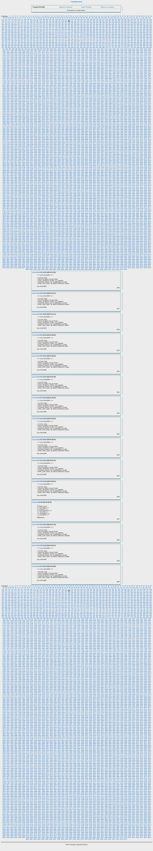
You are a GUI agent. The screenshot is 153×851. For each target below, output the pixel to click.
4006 (66, 179)
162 (131, 19)
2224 (82, 102)
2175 (39, 100)
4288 (129, 190)
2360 (19, 108)
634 (106, 36)
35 (82, 16)
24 (57, 16)
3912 (145, 174)
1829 (23, 85)
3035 (133, 136)
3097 (78, 139)
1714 (19, 80)
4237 (78, 189)
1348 (74, 64)
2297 (70, 105)
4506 (90, 200)
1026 (4, 51)
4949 (39, 220)
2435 (16, 111)
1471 (110, 69)
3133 (70, 141)
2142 (59, 98)
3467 (39, 156)
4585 (102, 203)
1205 (110, 57)
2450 (74, 111)
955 (59, 47)
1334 (19, 64)
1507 (102, 70)
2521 (55, 115)
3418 (145, 152)
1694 (90, 78)
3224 (129, 144)
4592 (129, 203)
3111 (133, 139)
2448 (66, 111)
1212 (137, 57)
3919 (23, 175)
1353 (94, 64)
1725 (63, 80)
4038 (43, 180)
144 (75, 19)
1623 (110, 75)
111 (121, 18)
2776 (12, 126)
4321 (110, 192)
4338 (27, 194)
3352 (35, 151)
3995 (23, 179)
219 (9, 23)
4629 (125, 205)
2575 (117, 116)
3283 (63, 148)
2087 (141, 95)
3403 (86, 152)
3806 (27, 171)
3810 (43, 171)
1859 (141, 85)
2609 (102, 118)
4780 (121, 212)
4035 (31, 180)
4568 (35, 203)
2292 (51, 105)
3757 (133, 167)
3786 (98, 169)
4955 (63, 220)
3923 (39, 175)
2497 (110, 113)
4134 (121, 184)
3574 (12, 161)
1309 (70, 62)
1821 (141, 83)
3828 (114, 171)
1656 (90, 77)
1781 (133, 82)
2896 (35, 131)
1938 (4, 90)
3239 (39, 146)
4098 (129, 182)
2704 (27, 123)
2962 (145, 133)
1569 (47, 74)
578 (81, 34)
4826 (4, 215)
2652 (121, 120)
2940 (59, 133)
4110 (27, 184)
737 (128, 39)
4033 (23, 180)
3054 (59, 138)
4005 (63, 179)
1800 (59, 83)
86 (53, 18)
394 (106, 28)
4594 (137, 203)
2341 (94, 106)
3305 (149, 148)
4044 (66, 180)
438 (94, 29)
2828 (66, 128)
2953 (110, 133)
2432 (4, 111)
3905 (117, 174)
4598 (4, 205)
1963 (102, 90)
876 (113, 44)
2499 (117, 113)
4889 (102, 217)
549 (141, 32)
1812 (106, 83)
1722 (51, 80)
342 (94, 26)
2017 (16, 93)
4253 (141, 189)
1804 (74, 83)
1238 (90, 59)
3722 (145, 166)
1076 (51, 52)
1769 (86, 82)
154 (106, 19)
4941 (8, 220)
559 (22, 34)
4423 (63, 197)
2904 (66, 131)
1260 (27, 60)
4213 (133, 187)
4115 (47, 184)
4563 (16, 203)
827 (110, 42)
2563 (70, 116)
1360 (121, 64)
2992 (114, 134)
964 (88, 47)
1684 (51, 78)
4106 (12, 184)
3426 (27, 154)
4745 (133, 210)
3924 (43, 175)
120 (149, 18)
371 (34, 28)
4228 (43, 189)
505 (3, 32)
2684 (98, 121)
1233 (70, 59)
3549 (63, 159)
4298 (19, 192)
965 (91, 47)
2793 (78, 126)
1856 (129, 85)
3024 (90, 136)
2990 (106, 134)
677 (91, 37)
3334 (114, 149)
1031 (23, 51)
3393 (47, 152)
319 (22, 26)
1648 (59, 77)
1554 (137, 72)
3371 (110, 151)
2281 (8, 105)
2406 (51, 110)
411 (9, 29)
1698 (106, 78)
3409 (110, 152)
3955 (16, 177)
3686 (4, 166)
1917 (70, 88)
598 (144, 34)
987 (10, 49)
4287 (125, 190)
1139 (149, 54)
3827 (110, 171)
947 (34, 47)
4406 (145, 195)
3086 (35, 139)
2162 (137, 98)
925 (116, 46)
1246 (121, 59)
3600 (114, 161)
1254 (4, 60)
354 (131, 26)
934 (144, 46)
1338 (35, 64)
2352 (137, 106)
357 (141, 26)
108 (111, 18)
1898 (145, 87)
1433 (110, 67)
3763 (8, 169)
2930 (19, 133)
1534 (59, 72)
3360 (66, 151)
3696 (43, 166)
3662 (59, 164)
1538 (74, 72)
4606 (35, 205)
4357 (102, 194)
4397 (110, 195)
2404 (43, 110)
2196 (121, 100)
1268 (59, 60)
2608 (98, 118)
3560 (106, 159)
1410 (19, 67)
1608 (51, 75)
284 (62, 24)
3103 (102, 139)
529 (78, 32)
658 (31, 37)
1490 (35, 70)
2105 (63, 97)
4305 (47, 192)
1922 (90, 88)
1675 (16, 78)
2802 (114, 126)
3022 (82, 136)
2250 (35, 103)
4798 (43, 213)
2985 (86, 134)
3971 (78, 177)
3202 (43, 144)
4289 (133, 190)
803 (34, 42)
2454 (90, 111)
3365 (86, 151)
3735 (47, 167)
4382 (51, 195)
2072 (82, 95)
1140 (4, 55)
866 (81, 44)
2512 (19, 115)
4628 (121, 205)
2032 (74, 93)
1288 (137, 60)
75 (27, 18)
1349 (78, 64)
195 (84, 21)
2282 (12, 105)
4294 (4, 192)
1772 (98, 82)
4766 (66, 212)
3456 (145, 154)
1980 (19, 92)
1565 (31, 74)
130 (31, 19)
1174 (137, 55)
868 (88, 44)
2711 (55, 123)
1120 (74, 54)
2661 (8, 121)
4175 (133, 185)
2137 (39, 98)
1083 (78, 52)
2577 (125, 116)
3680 (129, 164)
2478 (35, 113)
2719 (86, 123)
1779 (125, 82)
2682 (90, 121)
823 (97, 42)
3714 (114, 166)
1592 (137, 74)
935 (147, 46)
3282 (59, 148)
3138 (90, 141)
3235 (23, 146)
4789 (8, 213)
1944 (27, 90)
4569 (39, 203)
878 (119, 44)
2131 (16, 98)
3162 (35, 143)
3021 (78, 136)
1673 (8, 78)
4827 (8, 215)
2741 (23, 125)
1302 (43, 62)
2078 (106, 95)
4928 (106, 218)
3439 (78, 154)
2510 (12, 115)
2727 (117, 123)
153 (103, 19)
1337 (31, 64)
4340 (35, 194)
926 (119, 46)
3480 (90, 156)
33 (78, 16)
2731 (133, 123)
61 (144, 16)
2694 (137, 121)
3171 (70, 143)
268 (12, 24)
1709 (149, 78)
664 (50, 37)
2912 (98, 131)
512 (25, 32)
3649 (8, 164)
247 (97, 23)
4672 (145, 207)
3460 (12, 156)
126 (18, 19)
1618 (90, 75)
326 (44, 26)
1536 (66, 72)
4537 (63, 202)
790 (144, 41)
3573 (8, 161)
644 (138, 36)
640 (125, 36)
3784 (90, 169)
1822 (145, 83)
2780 (27, 126)
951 (47, 47)
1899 (149, 87)
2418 (98, 110)
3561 (110, 159)
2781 (31, 126)
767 (72, 41)
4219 (8, 189)
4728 (66, 210)
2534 (106, 115)
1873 (47, 87)
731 (110, 39)
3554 (82, 159)
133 (40, 19)
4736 (98, 210)
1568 (43, 74)
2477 (31, 113)
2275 (133, 103)
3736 (51, 167)
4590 (121, 203)
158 (119, 19)
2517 (39, 115)
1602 (27, 75)
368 (25, 28)
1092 (114, 52)
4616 (74, 205)
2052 (4, 95)
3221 (117, 144)
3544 (43, 159)
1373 (23, 65)
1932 (129, 88)
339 (84, 26)
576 (75, 34)
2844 (129, 128)
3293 (102, 148)
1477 (133, 69)
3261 (125, 146)
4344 (51, 194)
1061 (141, 51)
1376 (35, 65)
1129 (110, 54)
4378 (35, 195)
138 (56, 19)
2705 (31, 123)
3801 (8, 171)
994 (32, 49)
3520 (98, 157)
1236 (82, 59)
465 (28, 31)
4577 (70, 203)
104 (99, 18)
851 (34, 44)
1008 (82, 49)
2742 (27, 125)
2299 (78, 105)
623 (72, 36)
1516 (137, 70)
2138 (43, 98)
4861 (141, 215)
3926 (51, 175)
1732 (90, 80)
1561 (16, 74)
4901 (149, 217)
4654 (74, 207)
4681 (31, 208)
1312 (82, 62)
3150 (137, 141)
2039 (102, 93)
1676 (19, 78)
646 (144, 36)
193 (78, 21)
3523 (110, 157)
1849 (102, 85)
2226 (90, 102)
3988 (145, 177)
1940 (12, 90)
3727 (16, 167)
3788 (106, 169)
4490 (27, 200)
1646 (51, 77)
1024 (145, 49)
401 (128, 28)
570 (56, 34)
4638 (12, 207)
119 (146, 18)
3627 (70, 162)
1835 (47, 85)
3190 (145, 143)
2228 (98, 102)
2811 (149, 126)
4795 (31, 213)
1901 (8, 88)
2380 (98, 108)
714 (56, 39)
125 (15, 19)
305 (128, 24)
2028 (59, 93)
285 (66, 24)
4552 (121, 202)
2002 (106, 92)
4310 (66, 192)
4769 (78, 212)
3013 (47, 136)
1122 (82, 54)
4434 (106, 197)
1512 (121, 70)
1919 (78, 88)
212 (138, 21)
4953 (55, 220)
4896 (129, 217)
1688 (66, 78)
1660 (106, 77)
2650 (114, 120)
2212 (35, 102)
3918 (19, 175)
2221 (70, 102)
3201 (39, 144)
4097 (125, 182)
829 (116, 42)
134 (44, 19)
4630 (129, 205)
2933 (31, 133)
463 (22, 31)
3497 (8, 157)
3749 (102, 167)
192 (75, 21)
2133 (23, 98)
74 (25, 18)
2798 (98, 126)
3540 (27, 159)
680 (100, 37)
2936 (43, 133)
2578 (129, 116)
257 (128, 23)
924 (113, 46)
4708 (137, 208)
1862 (4, 87)
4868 (19, 217)
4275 (78, 190)
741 (141, 39)
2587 (16, 118)
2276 (137, 103)
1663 (117, 77)
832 (125, 42)
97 (79, 18)
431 (72, 29)
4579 (78, 203)
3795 (133, 169)
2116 (106, 97)
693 (141, 37)
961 (78, 47)
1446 (12, 69)
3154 (4, 143)
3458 (4, 156)
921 (103, 46)
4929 (110, 218)
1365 (141, 64)
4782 (129, 212)
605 (15, 36)
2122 (129, 97)
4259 (16, 190)
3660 (51, 164)
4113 (39, 184)
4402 (129, 195)
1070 (27, 52)
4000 (43, 179)
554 (6, 34)
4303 (39, 192)
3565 (125, 159)
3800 (4, 171)
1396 (114, 65)
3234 (19, 146)
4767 (70, 212)
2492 (90, 113)
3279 (47, 148)
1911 (47, 88)
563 (34, 34)
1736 (106, 80)
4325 (125, 192)
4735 (94, 210)
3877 (8, 174)
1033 (31, 51)
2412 (74, 110)
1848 (98, 85)
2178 (51, 100)
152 (100, 19)
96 (76, 18)
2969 (23, 134)
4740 (114, 210)
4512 (114, 200)
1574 (66, 74)
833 (128, 42)
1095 (125, 52)
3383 (8, 152)
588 (113, 34)
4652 (66, 207)
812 (62, 42)
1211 (133, 57)
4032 (19, 180)
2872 (90, 129)
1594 (145, 74)
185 (53, 21)
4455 (39, 199)
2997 (133, 134)
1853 (117, 85)
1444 (4, 69)
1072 (35, 52)
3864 (106, 172)
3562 (114, 159)
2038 (98, 93)
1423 (70, 67)
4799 (47, 213)
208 (125, 21)
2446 (59, 111)
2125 (141, 97)
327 (47, 26)
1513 (125, 70)
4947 (31, 220)
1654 (82, 77)
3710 (98, 166)
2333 (63, 106)
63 (148, 16)
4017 (110, 179)
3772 (43, 169)
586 (106, 34)
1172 (129, 55)
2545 (149, 115)
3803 (16, 171)
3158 (19, 143)
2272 (121, 103)
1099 (141, 52)
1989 (55, 92)
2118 (114, 97)
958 (69, 47)
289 (78, 24)
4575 (63, 203)
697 (3, 39)
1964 (106, 90)
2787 (55, 126)
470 (44, 31)
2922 (137, 131)
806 (44, 42)
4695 (86, 208)
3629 (78, 162)
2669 (39, 121)
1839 (63, 85)
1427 (86, 67)
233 (53, 23)
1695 (94, 78)
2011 (141, 92)
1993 (70, 92)
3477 (78, 156)
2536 (114, 115)
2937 (47, 133)
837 (141, 42)
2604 (82, 118)
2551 (23, 116)
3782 (82, 169)
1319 (110, 62)
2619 (141, 118)
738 (131, 39)
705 (28, 39)
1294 (12, 62)
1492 (43, 70)
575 (72, 34)
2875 (102, 129)
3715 (117, 166)
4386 (66, 195)
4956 (66, 220)
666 (56, 37)
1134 (129, 54)
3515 (78, 157)
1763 (63, 82)
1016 (114, 49)
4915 (55, 218)
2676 (66, 121)
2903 (63, 131)
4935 (133, 218)
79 (36, 18)
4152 (43, 185)
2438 (27, 111)
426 (56, 29)
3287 (78, 148)
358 (144, 26)
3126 (43, 141)
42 (99, 16)
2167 (8, 100)
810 (56, 42)
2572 (106, 116)
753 (28, 41)
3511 (63, 157)
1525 (23, 72)
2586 (12, 118)
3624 (59, 162)
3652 (19, 164)
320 (25, 26)
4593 (133, 203)
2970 (27, 134)
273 (28, 24)
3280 (51, 148)
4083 (70, 182)
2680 (82, 121)
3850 (51, 172)
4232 (59, 189)
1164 (98, 55)
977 (128, 47)
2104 (59, 97)
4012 (90, 179)
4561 (8, 203)
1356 (106, 64)
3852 (59, 172)
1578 (82, 74)
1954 (66, 90)
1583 (102, 74)
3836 (145, 171)
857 (53, 44)
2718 (82, 123)
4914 (51, 218)
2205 (8, 102)
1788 (12, 83)
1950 (51, 90)
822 (94, 42)
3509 (55, 157)
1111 (39, 54)
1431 (102, 67)
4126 (90, 184)
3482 (98, 156)
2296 (66, 105)
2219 (63, 102)
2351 (133, 106)
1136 (137, 54)
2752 (66, 125)
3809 (39, 171)
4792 (19, 213)
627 (84, 36)
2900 (51, 131)
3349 (23, 151)
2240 (145, 102)
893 (15, 46)
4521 (149, 200)
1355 (102, 64)
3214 (90, 144)
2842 (121, 128)
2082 (121, 95)
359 (147, 26)
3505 (39, 157)
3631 (86, 162)
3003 (8, 136)
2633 (47, 120)
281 (53, 24)
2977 (55, 134)
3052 (51, 138)
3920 (27, 175)
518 (44, 32)
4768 (74, 212)
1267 (55, 60)
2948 (90, 133)
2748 (51, 125)
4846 (82, 215)
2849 (149, 128)
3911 (141, 174)
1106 (19, 54)
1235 (78, 59)
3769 (31, 169)
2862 (51, 129)
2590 (27, 118)
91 (65, 18)
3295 (110, 148)
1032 (27, 51)
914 (81, 46)
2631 (39, 120)
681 (103, 37)
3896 (82, 174)
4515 (125, 200)
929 (128, 46)
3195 (16, 144)
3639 (117, 162)
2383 (110, 108)
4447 (8, 199)
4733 (86, 210)
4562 (12, 203)
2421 (110, 110)
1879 (70, 87)
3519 (94, 157)
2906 (74, 131)
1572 (59, 74)
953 (53, 47)
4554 (129, 202)
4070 (19, 182)
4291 (141, 190)
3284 (66, 148)
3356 (51, 151)
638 (119, 36)
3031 (117, 136)
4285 (117, 190)
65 (3, 18)
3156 (12, 143)
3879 (16, 174)
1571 (55, 74)
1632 (145, 75)
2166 (4, 100)
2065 (55, 95)
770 (81, 41)
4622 (98, 205)
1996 (82, 92)
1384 (66, 65)
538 (106, 32)
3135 (78, 141)
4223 (23, 189)
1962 (98, 90)
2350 (129, 106)
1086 (90, 52)
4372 (12, 195)
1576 (74, 74)
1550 (121, 72)
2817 (23, 128)
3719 (133, 166)
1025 (149, 49)
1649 (63, 77)
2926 (4, 133)
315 (9, 26)
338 (81, 26)
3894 (74, 174)
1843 (78, 85)
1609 (55, 75)
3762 (4, 169)
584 (100, 34)
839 (147, 42)
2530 (90, 115)
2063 (47, 95)
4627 (117, 205)
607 (22, 36)
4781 (125, 212)
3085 (31, 139)
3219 (110, 144)
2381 (102, 108)
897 (28, 46)
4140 (145, 184)
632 (100, 36)
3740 (66, 167)
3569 (141, 159)
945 (28, 47)
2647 (102, 120)
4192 (51, 187)
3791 (117, 169)
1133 (125, 54)
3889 (55, 174)
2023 (39, 93)
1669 (141, 77)
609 (28, 36)
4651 (63, 207)
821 (91, 42)
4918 (66, 218)
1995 (78, 92)
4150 (35, 185)
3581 (39, 161)
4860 (137, 215)
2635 (55, 120)
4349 (70, 194)
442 (106, 29)
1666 (129, 77)
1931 (125, 88)
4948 (35, 220)
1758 (43, 82)
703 (22, 39)
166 (144, 19)
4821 (133, 213)
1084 (82, 52)
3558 (98, 159)
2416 (90, 110)
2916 (114, 131)
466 (31, 31)
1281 (110, 60)
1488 (27, 70)
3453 (133, 154)
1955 (70, 90)
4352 (82, 194)
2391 (141, 108)
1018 (121, 49)
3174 (82, 143)
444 (113, 29)
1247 (125, 59)
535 (97, 32)
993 (29, 49)
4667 (125, 207)
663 (47, 37)
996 (38, 49)
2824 (51, 128)
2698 (4, 123)
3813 (55, 171)
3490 (129, 156)
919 (97, 46)
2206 (12, 102)
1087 (94, 52)
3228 (145, 144)
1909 (39, 88)
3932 (74, 175)
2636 (59, 120)
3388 (27, 152)
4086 (82, 182)
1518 (145, 70)
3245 (63, 146)
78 (34, 18)
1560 (12, 74)
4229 (47, 189)
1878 (66, 87)
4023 (133, 179)
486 (94, 31)
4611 (55, 205)
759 (47, 41)
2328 (43, 106)
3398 (66, 152)
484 (88, 31)
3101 (94, 139)
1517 (141, 70)
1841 (70, 85)
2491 (86, 113)
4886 (90, 217)
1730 (82, 80)
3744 (82, 167)
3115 (149, 139)
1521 (8, 72)
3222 (121, 144)
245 (91, 23)
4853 (110, 215)
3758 (137, 167)
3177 (94, 143)
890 (6, 46)
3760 (145, 167)
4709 (141, 208)
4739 (110, 210)
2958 (129, 133)
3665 (70, 164)
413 (15, 29)
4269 (55, 190)
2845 (133, 128)
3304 (145, 148)
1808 (90, 83)
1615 (78, 75)
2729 (125, 123)
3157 (16, 143)
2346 (114, 106)
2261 (78, 103)
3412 (121, 152)
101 (89, 18)
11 (26, 16)
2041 (110, 93)
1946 (35, 90)
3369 (102, 151)
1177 (149, 55)
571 (59, 34)
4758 (35, 212)
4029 (8, 180)
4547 (102, 202)
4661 (102, 207)
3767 (23, 169)
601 (3, 36)
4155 (55, 185)
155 (110, 19)
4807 (78, 213)
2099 (39, 97)
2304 (98, 105)
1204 (106, 57)
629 (91, 36)
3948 (137, 175)
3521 (102, 157)
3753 (117, 167)
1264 (43, 60)
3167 (55, 143)
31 (73, 16)
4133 (117, 184)
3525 (117, 157)
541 (116, 32)
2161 (133, 98)
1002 (59, 49)
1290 (145, 60)
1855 (125, 85)
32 (75, 16)
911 (72, 46)
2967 (16, 134)
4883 (78, 217)
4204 (98, 187)
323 (34, 26)
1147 (31, 55)
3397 (63, 152)
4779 (117, 212)
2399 (23, 110)
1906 (27, 88)
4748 (145, 210)
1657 (94, 77)
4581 (86, 203)
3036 (137, 136)
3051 (47, 138)
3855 (70, 172)
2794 (82, 126)
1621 (102, 75)
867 (84, 44)
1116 (59, 54)
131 (34, 19)
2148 (82, 98)
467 (34, 31)
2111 (86, 97)
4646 (43, 207)
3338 (129, 149)
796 (12, 42)
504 (150, 31)
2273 (125, 103)
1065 (8, 52)
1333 (16, 64)
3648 (4, 164)
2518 (43, 115)
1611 (63, 75)
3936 (90, 175)
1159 (78, 55)
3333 (110, 149)
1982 (27, 92)
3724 (4, 167)
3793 (125, 169)
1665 (125, 77)
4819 (125, 213)
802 (31, 42)
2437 (23, 111)
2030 (66, 93)
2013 (149, 92)
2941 (63, 133)
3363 (78, 151)
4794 (27, 213)
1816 (121, 83)
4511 (110, 200)
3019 (70, 136)
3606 (137, 161)
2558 (51, 116)
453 (141, 29)
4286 (121, 190)
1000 (51, 49)
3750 (106, 167)
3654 (27, 164)
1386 (74, 65)
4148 (27, 185)
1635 (8, 77)
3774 (51, 169)
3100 (90, 139)
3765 (16, 169)
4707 (133, 208)
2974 (43, 134)
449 (128, 29)
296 (100, 24)
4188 (35, 187)
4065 (149, 180)
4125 (86, 184)
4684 (43, 208)
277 (40, 24)
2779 (23, 126)
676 (88, 37)
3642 (129, 162)
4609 (47, 205)
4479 (133, 199)
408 (150, 28)
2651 (117, 120)
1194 (66, 57)
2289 (39, 105)
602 (6, 36)
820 (88, 42)
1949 (47, 90)
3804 (19, 171)
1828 (19, 85)
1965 (110, 90)
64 (151, 16)
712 (50, 39)
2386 (121, 108)
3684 (145, 164)
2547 (8, 116)
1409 (16, 67)
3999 (39, 179)
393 (103, 28)
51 (120, 16)
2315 (141, 105)
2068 (66, 95)
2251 (39, 103)
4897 (133, 217)
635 (110, 36)
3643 (133, 162)
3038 (145, 136)
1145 (23, 55)
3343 (149, 149)
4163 (86, 185)
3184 (121, 143)
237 (66, 23)
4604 (27, 205)
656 (25, 37)
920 (100, 46)
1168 (114, 55)
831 (122, 42)
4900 (145, 217)
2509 (8, 115)
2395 (8, 110)
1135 (133, 54)
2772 (145, 125)
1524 (19, 72)
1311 (78, 62)
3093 (63, 139)
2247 (23, 103)
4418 (43, 197)
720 (75, 39)
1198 (82, 57)
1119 (70, 54)
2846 (137, 128)
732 (113, 39)
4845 (78, 215)
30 (71, 16)
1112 (43, 54)
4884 (82, 217)
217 (3, 23)
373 (40, 28)
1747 (149, 80)
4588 (114, 203)
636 (113, 36)
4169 (110, 185)
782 (119, 41)
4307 (55, 192)
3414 (129, 152)
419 (34, 29)
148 (88, 19)
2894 (27, 131)
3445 (102, 154)
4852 (106, 215)
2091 (8, 97)
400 (125, 28)
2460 (114, 111)
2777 (16, 126)
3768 (27, 169)
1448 (19, 69)
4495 (47, 200)
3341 (141, 149)
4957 (70, 220)
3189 (141, 143)
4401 (125, 195)
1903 (16, 88)
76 (29, 18)
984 (150, 47)
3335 (117, 149)
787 (135, 41)
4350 (74, 194)
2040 (106, 93)
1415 (39, 67)
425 (53, 29)
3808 (35, 171)
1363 (133, 64)
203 (110, 21)
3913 (149, 174)
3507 (47, 157)
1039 (55, 51)
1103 (8, 54)
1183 (23, 57)
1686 (59, 78)
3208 (66, 144)
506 (6, 32)
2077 (102, 95)
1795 (39, 83)
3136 (82, 141)
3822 (90, 171)
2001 (102, 92)
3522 (106, 157)
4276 (82, 190)
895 (22, 46)
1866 (19, 87)
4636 (4, 207)
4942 (12, 220)
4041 (55, 180)
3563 (117, 159)
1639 (23, 77)
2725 (110, 123)
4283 (110, 190)
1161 (86, 55)
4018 (114, 179)
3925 (47, 175)
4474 (114, 199)
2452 (82, 111)
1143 (16, 55)
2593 (39, 118)
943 (22, 47)
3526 (121, 157)
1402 (137, 65)
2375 (78, 108)
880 (125, 44)
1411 (23, 67)
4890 (106, 217)
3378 (137, 151)
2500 (121, 113)
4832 (27, 215)
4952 (51, 220)
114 (130, 18)
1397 (117, 65)
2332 (59, 106)
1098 (137, 52)
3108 (121, 139)
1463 (78, 69)
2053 (8, 95)
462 (18, 31)
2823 (47, 128)
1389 (86, 65)
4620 (90, 205)
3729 (23, 167)
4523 (8, 202)
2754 (74, 125)
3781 (78, 169)
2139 (47, 98)
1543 (94, 72)
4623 (102, 205)
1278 (98, 60)
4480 (137, 199)
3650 (12, 164)
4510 (106, 200)
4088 (90, 182)
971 (110, 47)
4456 (43, 199)
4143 (8, 185)
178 (31, 21)
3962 (43, 177)
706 (31, 39)
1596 (4, 75)
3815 (63, 171)
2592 (35, 118)
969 (103, 47)
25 (59, 16)
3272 (19, 148)
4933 (125, 218)
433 (78, 29)
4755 (23, 212)
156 (113, 19)
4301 (31, 192)
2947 (86, 133)
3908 (129, 174)
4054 (106, 180)
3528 (129, 157)
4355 (94, 194)
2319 (8, 106)
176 (25, 21)
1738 (114, 80)
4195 (63, 187)
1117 (63, 54)
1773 (102, 82)
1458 (59, 69)
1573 (63, 74)
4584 (98, 203)
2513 (23, 115)
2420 (106, 110)
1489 (31, 70)
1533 (55, 72)
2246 (19, 103)
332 (62, 26)
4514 (121, 200)
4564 (19, 203)
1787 (8, 83)
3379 (141, 151)
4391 (86, 195)
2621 (149, 118)
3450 (121, 154)
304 (125, 24)
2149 (86, 98)
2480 (43, 113)
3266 (145, 146)
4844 (74, 215)
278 (44, 24)
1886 (98, 87)
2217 (55, 102)
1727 (70, 80)
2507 (149, 113)
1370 (12, 65)
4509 (102, 200)
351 (122, 26)
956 (62, 47)
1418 (51, 67)
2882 (129, 129)
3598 (106, 161)
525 (66, 32)
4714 (12, 210)
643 (135, 36)
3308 (12, 149)
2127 (149, 97)
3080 (12, 139)
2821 (39, 128)
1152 (51, 55)
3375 (125, 151)
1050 (98, 51)
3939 (102, 175)
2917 (117, 131)
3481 (94, 156)
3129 (55, 141)
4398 (114, 195)
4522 (4, 202)
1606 (43, 75)
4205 (102, 187)
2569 (94, 116)
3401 (78, 152)
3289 (86, 148)
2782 (35, 126)
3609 (149, 161)
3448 (114, 154)
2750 (59, 125)
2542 (137, 115)
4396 (106, 195)
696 (150, 37)
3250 (82, 146)
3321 (63, 149)
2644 (90, 120)
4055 (110, 180)
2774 (4, 126)
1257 (16, 60)
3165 (47, 143)
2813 (8, 128)
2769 (133, 125)
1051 (102, 51)
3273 (23, 148)
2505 (141, 113)
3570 (145, 159)
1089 (102, 52)
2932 (27, 133)
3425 (23, 154)
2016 (12, 93)
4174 (129, 185)
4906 (19, 218)
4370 (4, 195)
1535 (63, 72)
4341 (39, 194)
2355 (149, 106)
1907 (31, 88)
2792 (74, 126)
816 (75, 42)
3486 (114, 156)
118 (143, 18)
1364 (137, 64)
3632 (90, 162)
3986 (137, 177)
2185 (78, 100)
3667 (78, 164)
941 (15, 47)
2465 (133, 111)
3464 (27, 156)
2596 (51, 118)
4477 (125, 199)
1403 (141, 65)
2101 (47, 97)
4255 (149, 189)
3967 (63, 177)
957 (66, 47)
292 (88, 24)
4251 (133, 189)
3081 (16, 139)
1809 (94, 83)
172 (12, 21)
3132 (66, 141)
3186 (129, 143)
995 (35, 49)
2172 (27, 100)
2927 (8, 133)
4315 (86, 192)
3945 (125, 175)
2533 (102, 115)
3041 (8, 138)
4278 (90, 190)
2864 (59, 129)
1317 (102, 62)
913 (78, 46)
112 (124, 18)
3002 (4, 136)
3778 (66, 169)
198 (94, 21)
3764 (12, 169)
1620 (98, 75)
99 (84, 18)
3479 (86, 156)
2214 (43, 102)
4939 (149, 218)
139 (59, 19)
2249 (31, 103)
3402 (82, 152)
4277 (86, 190)
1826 (12, 85)
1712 (12, 80)
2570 (98, 116)
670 (69, 37)
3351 (31, 151)
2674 (59, 121)
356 (138, 26)
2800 (106, 126)
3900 (98, 174)
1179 (8, 57)
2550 (19, 116)
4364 (129, 194)
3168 (59, 143)
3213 (86, 144)
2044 (121, 93)
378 (56, 28)
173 (15, 21)
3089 (47, 139)
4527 (23, 202)
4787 (149, 212)
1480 (145, 69)
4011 (86, 179)
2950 (98, 133)
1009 (86, 49)
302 (119, 24)
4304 (43, 192)
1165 (102, 55)
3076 (145, 138)
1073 (39, 52)
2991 (110, 134)
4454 (35, 199)
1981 (23, 92)
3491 (133, 156)
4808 (82, 213)
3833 (133, 171)
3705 (78, 166)
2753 (70, 125)
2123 (133, 97)
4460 (59, 199)
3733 (39, 167)
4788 (4, 213)
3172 (74, 143)
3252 (90, 146)
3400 (74, 152)
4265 (39, 190)
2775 (8, 126)
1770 (90, 82)
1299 (31, 62)
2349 (125, 106)
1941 (16, 90)
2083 (125, 95)
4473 (110, 199)
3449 (117, 154)
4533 (47, 202)
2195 (117, 100)
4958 (74, 220)
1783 (141, 82)
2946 (82, 133)
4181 (8, 187)
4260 (19, 190)
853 (40, 44)
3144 (114, 141)
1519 (149, 70)
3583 (47, 161)
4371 (8, 195)
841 (3, 44)
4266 (43, 190)
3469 (47, 156)
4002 (51, 179)
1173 (133, 55)
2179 (55, 100)
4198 (74, 187)
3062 (90, 138)
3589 (70, 161)
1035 (39, 51)
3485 (110, 156)
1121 (78, 54)
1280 (106, 60)
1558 (4, 74)
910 (69, 46)
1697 (102, 78)
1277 (94, 60)
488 (100, 31)
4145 (16, 185)
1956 (74, 90)
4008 (74, 179)
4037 (39, 180)
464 (25, 31)
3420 (4, 154)
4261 (23, 190)
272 (25, 24)
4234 (66, 189)
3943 (117, 175)
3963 (47, 177)
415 (22, 29)
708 (37, 39)
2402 (35, 110)
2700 (12, 123)
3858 (82, 172)
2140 (51, 98)
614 (44, 36)
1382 (59, 65)
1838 (59, 85)
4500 (66, 200)
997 (41, 49)
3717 (125, 166)
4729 (70, 210)
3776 (59, 169)
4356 (98, 194)
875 (110, 44)
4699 (102, 208)
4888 (98, 217)
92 (67, 18)
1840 (66, 85)
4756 (27, 212)
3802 (12, 171)
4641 (23, 207)
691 (135, 37)
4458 (51, 199)
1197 (78, 57)
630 (94, 36)
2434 (12, 111)
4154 (51, 185)
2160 (129, 98)
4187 (31, 187)
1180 (12, 57)
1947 (39, 90)
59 (139, 16)
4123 (78, 184)
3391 (39, 152)
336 (75, 26)
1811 (102, 83)
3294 (106, 148)
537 (103, 32)
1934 (137, 88)
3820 (82, 171)
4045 (70, 180)
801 (28, 42)
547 (135, 32)
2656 (137, 120)
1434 (114, 67)
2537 (117, 115)
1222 (27, 59)
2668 (35, 121)
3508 (51, 157)
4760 (43, 212)
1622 (106, 75)
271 (22, 24)
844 (12, 44)
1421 (63, 67)
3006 (19, 136)
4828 (12, 215)
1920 (82, 88)
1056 (121, 51)
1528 (35, 72)
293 (91, 24)
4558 (145, 202)
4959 (78, 220)
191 (72, 21)
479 (72, 31)
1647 (55, 77)
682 (106, 37)
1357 (110, 64)
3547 (55, 159)
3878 (12, 174)
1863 (8, 87)
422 (44, 29)
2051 (149, 93)
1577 (78, 74)
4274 (74, 190)
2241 (149, 102)
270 (18, 24)
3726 (12, 167)
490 (106, 31)
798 (18, 42)
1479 (141, 69)
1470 (106, 69)
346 (106, 26)
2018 (19, 93)
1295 (16, 62)
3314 (35, 149)
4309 (63, 192)
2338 (82, 106)
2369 (55, 108)
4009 (78, 179)
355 (135, 26)
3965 (55, 177)
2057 (23, 95)
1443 (149, 67)
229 (40, 23)
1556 (145, 72)
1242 (106, 59)
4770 (82, 212)
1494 (51, 70)
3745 (86, 167)
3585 (55, 161)
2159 (125, 98)
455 (147, 29)
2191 (102, 100)
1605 (39, 75)
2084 (129, 95)
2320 (12, 106)
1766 (74, 82)
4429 (86, 197)
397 (116, 28)
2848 (145, 128)
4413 (23, 197)
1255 (8, 60)
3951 (149, 175)
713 (53, 39)
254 (119, 23)
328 (50, 26)
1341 (47, 64)
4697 (94, 208)
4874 (43, 217)
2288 (35, 105)
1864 (12, 87)
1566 (35, 74)
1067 (16, 52)
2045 (125, 93)
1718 (35, 80)
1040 (59, 51)
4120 (66, 184)
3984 (129, 177)
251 (110, 23)
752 (25, 41)
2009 (133, 92)
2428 (137, 110)
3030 (114, 136)
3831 (125, 171)
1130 (114, 54)
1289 (141, 60)
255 (122, 23)
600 (150, 34)
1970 (129, 90)
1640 (27, 77)
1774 (106, 82)
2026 (51, 93)
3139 (94, 141)
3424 (19, 154)
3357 (55, 151)
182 (44, 21)
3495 (149, 156)
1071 (31, 52)
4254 (145, 189)
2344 (106, 106)
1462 (74, 69)
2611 (110, 118)
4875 (47, 217)
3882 (27, 174)
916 (88, 46)
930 (131, 46)
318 (18, 26)
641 (128, 36)
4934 (129, 218)
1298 (27, 62)
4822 (137, 213)
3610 (4, 162)
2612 (114, 118)
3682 (137, 164)
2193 (110, 100)
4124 (82, 184)
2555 (39, 116)
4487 (16, 200)
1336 (27, 64)
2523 (63, 115)
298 (106, 24)
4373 (16, 195)
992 (25, 49)
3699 (55, 166)
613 (40, 36)
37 (87, 16)
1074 (43, 52)
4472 (106, 199)
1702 (121, 78)
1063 (149, 51)
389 (91, 28)
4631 (133, 205)
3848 (43, 172)
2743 (31, 125)
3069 (117, 138)
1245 (117, 59)
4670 (137, 207)
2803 (117, 126)
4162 (82, 185)
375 (47, 28)
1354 (98, 64)
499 (135, 31)
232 (50, 23)
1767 (78, 82)
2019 (23, 93)
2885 (141, 129)
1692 (82, 78)
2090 (4, 97)
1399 (125, 65)
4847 (86, 215)
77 (32, 18)
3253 (94, 146)
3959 (31, 177)
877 (116, 44)
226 (31, 23)
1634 (4, 77)
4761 (47, 212)
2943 (70, 133)
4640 (19, 207)
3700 (59, 166)
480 (75, 31)
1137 (141, 54)
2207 (16, 102)
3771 (39, 169)
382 (69, 28)
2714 (66, 123)
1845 (86, 85)
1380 (51, 65)
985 (3, 49)
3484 (106, 156)
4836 (43, 215)
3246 (66, 146)
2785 (47, 126)
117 (140, 18)
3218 (106, 144)
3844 (27, 172)
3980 (114, 177)
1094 (121, 52)
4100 (137, 182)
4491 (31, 200)
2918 (121, 131)
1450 (27, 69)
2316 (145, 105)
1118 (66, 54)
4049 (86, 180)
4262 (27, 190)
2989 (102, 134)
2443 (47, 111)
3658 (43, 164)
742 (144, 39)
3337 (125, 149)
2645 (94, 120)
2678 (74, 121)
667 (59, 37)
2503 (133, 113)
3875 (149, 172)
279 (47, 24)
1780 (129, 82)
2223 (78, 102)
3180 (106, 143)
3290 (90, 148)
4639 (16, 207)
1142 (12, 55)
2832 (82, 128)
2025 (47, 93)
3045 (23, 138)
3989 (149, 177)
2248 (27, 103)
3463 (23, 156)
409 (3, 29)
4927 (102, 218)
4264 (35, 190)
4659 (94, 207)
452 (138, 29)
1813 (110, 83)
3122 (27, 141)
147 (84, 19)
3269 (8, 148)
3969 (70, 177)
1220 (19, 59)
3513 (70, 157)
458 (6, 31)
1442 (145, 67)
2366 (43, 108)
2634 (51, 120)
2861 (47, 129)
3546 (51, 159)
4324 (121, 192)
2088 (145, 95)
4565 (23, 203)
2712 (59, 123)
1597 (8, 75)
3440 (82, 154)
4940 (4, 220)
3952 (4, 177)
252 (113, 23)
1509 (110, 70)
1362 (129, 64)
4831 (23, 215)
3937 (94, 175)
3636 (106, 162)
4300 (27, 192)
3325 (78, 149)
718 (69, 39)
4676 (12, 208)
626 (81, 36)
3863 (102, 172)
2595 (47, 118)
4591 (125, 203)
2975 (47, 134)
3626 (66, 162)
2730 (129, 123)
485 (91, 31)
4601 (16, 205)
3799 (149, 169)
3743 (78, 167)
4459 (55, 199)
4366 (137, 194)
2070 (74, 95)
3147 (125, 141)
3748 (98, 167)
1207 (117, 57)
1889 (110, 87)
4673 (149, 207)
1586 (114, 74)
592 (125, 34)
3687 (8, 166)
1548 (114, 72)
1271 (70, 60)
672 (75, 37)
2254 (51, 103)
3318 (51, 149)
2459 (110, 111)
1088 (98, 52)
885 (141, 44)
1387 (78, 65)
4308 (59, 192)
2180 (59, 100)
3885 (39, 174)
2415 (86, 110)
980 (138, 47)
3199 (31, 144)
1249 (133, 59)
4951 (47, 220)
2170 (19, 100)
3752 (114, 167)
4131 (110, 184)
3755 (125, 167)
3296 (114, 148)
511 (22, 32)
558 (18, 34)
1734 (98, 80)
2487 (70, 113)
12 (28, 16)
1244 (114, 59)
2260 (74, 103)
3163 (39, 143)
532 (88, 32)
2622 (4, 120)
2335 (70, 106)
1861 (149, 85)
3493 (141, 156)
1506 (98, 70)
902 (44, 46)
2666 (27, 121)
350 (119, 26)
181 (40, 21)
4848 (90, 215)
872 (100, 44)
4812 (98, 213)
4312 (74, 192)
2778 (19, 126)
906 (56, 46)
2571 (102, 116)
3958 (27, 177)
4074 (35, 182)
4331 (149, 192)
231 (47, 23)
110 (118, 18)
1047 (86, 51)
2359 (16, 108)
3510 (59, 157)
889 (3, 46)
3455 (141, 154)
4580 (82, 203)
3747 (94, 167)
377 (53, 28)
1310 (74, 62)
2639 (70, 120)
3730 (27, 167)
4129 (102, 184)
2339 (86, 106)
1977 (8, 92)
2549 (16, 116)
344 (100, 26)
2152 (98, 98)
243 (84, 23)
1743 (133, 80)
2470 (4, 113)
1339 (39, 64)
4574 (59, 203)
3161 (31, 143)
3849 (47, 172)
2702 (19, 123)
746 (6, 41)
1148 (35, 55)
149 (91, 19)
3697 (47, 166)
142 (69, 19)
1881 (78, 87)
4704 (121, 208)
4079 (55, 182)
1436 (121, 67)
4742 (121, 210)
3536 (12, 159)
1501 (78, 70)
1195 (70, 57)
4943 (16, 220)
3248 (74, 146)
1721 (47, 80)
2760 (98, 125)
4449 (16, 199)
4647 (47, 207)
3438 (74, 154)
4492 (35, 200)
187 (59, 21)
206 (119, 21)
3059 (78, 138)
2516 (35, 115)
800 (25, 42)
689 (128, 37)
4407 (149, 195)
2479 (39, 113)
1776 (114, 82)
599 (147, 34)
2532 (98, 115)
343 (97, 26)
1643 (39, 77)
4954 (59, 220)
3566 (129, 159)
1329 (149, 62)
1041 (63, 51)
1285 (125, 60)
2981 (70, 134)
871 (97, 44)
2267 (102, 103)
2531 (94, 115)
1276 (90, 60)
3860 (90, 172)
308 (138, 24)
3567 (133, 159)
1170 (121, 55)
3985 (133, 177)
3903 (110, 174)
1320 (114, 62)
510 (18, 32)
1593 (141, 74)
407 (147, 28)
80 (39, 18)
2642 (82, 120)
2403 (39, 110)
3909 (133, 174)
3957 (23, 177)
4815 (110, 213)
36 (85, 16)
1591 (133, 74)
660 (37, 37)
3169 (63, 143)
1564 (27, 74)
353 (128, 26)
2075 (94, 95)
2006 (121, 92)
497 (128, 31)
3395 (55, 152)
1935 (141, 88)
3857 (78, 172)
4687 (55, 208)
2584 (4, 118)
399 (122, 28)
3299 (125, 148)
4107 (16, 184)
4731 (78, 210)
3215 (94, 144)
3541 (31, 159)
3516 (82, 157)
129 (28, 19)
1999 (94, 92)
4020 (121, 179)
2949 (94, 133)
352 (125, 26)
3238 (35, 146)
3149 (133, 141)
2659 (149, 120)
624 (75, 36)
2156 (114, 98)
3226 (137, 144)
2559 (55, 116)
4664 (114, 207)
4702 (114, 208)
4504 (82, 200)
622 (69, 36)
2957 (125, 133)
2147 (78, 98)
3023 (86, 136)
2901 (55, 131)
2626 (19, 120)
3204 (51, 144)
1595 (149, 74)
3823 (94, 171)
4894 (121, 217)
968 (100, 47)
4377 (31, 195)
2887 (149, 129)
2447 (63, 111)
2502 (129, 113)
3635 (102, 162)
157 (116, 19)
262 (144, 23)
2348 (121, 106)
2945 (78, 133)
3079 (8, 139)
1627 (125, 75)
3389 (31, 152)
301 (116, 24)
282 (56, 24)
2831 (78, 128)
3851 (55, 172)
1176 (145, 55)
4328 (137, 192)
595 (135, 34)
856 (50, 44)
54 (127, 16)
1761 (55, 82)
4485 (8, 200)
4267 (47, 190)
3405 (94, 152)
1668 (137, 77)
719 (72, 39)
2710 (51, 123)
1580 (90, 74)
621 (66, 36)
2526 (74, 115)
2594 (43, 118)
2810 (145, 126)
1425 (78, 67)
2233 (117, 102)
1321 (117, 62)
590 (119, 34)
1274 (82, 60)
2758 (90, 125)
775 (97, 41)
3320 (59, 149)
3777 (63, 169)
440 (100, 29)
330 (56, 26)
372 (37, 28)
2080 (114, 95)
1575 (70, 74)
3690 (19, 166)
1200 (90, 57)
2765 (117, 125)
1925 (102, 88)
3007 (23, 136)
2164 (145, 98)
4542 (82, 202)
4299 (23, 192)
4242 (98, 189)
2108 (74, 97)
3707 (86, 166)
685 (116, 37)
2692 (129, 121)
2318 (4, 106)
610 (31, 36)
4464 (74, 199)
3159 (23, 143)
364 (12, 28)
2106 (66, 97)
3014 (51, 136)
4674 (4, 208)
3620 (43, 162)
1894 (129, 87)
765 (66, 41)
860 (62, 44)
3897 (86, 174)
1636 (12, 77)
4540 (74, 202)
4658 (90, 207)
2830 (74, 128)
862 (69, 44)
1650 (66, 77)
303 (122, 24)
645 (141, 36)
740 (138, 39)
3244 (59, 146)
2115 (102, 97)
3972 (82, 177)
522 (56, 32)
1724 (59, 80)
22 (52, 16)
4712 (4, 210)
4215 (141, 187)
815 (72, 42)
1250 (137, 59)
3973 (86, 177)
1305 (55, 62)
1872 (43, 87)
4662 (106, 207)
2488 (74, 113)
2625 (16, 120)
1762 (59, 82)
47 (111, 16)
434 (81, 29)
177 (28, 21)
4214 (137, 187)
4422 (59, 197)
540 (113, 32)
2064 (51, 95)
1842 (74, 85)
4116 (51, 184)
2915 (110, 131)
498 (131, 31)
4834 (35, 215)
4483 (149, 199)
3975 (94, 177)
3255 (102, 146)
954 (56, 47)
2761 (102, 125)
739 (135, 39)
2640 (74, 120)
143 (72, 19)
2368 (51, 108)
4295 (8, 192)
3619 (39, 162)
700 (12, 39)
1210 (129, 57)
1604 (35, 75)
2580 (137, 116)
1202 (98, 57)
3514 (74, 157)
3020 (74, 136)
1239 (94, 59)
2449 (70, 111)
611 (34, 36)
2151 (94, 98)
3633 (94, 162)
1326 (137, 62)
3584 (51, 161)
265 (3, 24)
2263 (86, 103)
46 (108, 16)
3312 (27, 149)
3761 (149, 167)
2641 (78, 120)
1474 (121, 69)
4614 (66, 205)
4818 (121, 213)
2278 (145, 103)
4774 (98, 212)
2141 (55, 98)
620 (62, 36)
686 (119, 37)
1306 (59, 62)
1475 (125, 69)
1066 (12, 52)
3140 (98, 141)
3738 (59, 167)
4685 (47, 208)
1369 (8, 65)
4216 (145, 187)
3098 (82, 139)
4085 (78, 182)
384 (75, 28)
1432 (106, 67)
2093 (16, 97)
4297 (16, 192)
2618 (137, 118)
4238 (82, 189)
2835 (94, 128)
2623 (8, 120)
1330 (4, 64)
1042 (66, 51)
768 (75, 41)
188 (62, 21)
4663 (110, 207)
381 (66, 28)
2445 (55, 111)
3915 (8, 175)
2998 (137, 134)
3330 (98, 149)
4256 (4, 190)
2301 (86, 105)
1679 (31, 78)
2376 (82, 108)
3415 (133, 152)
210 (131, 21)
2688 (114, 121)
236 (62, 23)
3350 (27, 151)
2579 (133, 116)
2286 (27, 105)
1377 (39, 65)
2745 (39, 125)
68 (11, 18)
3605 (133, 161)
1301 (39, 62)
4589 (117, 203)
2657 (141, 120)
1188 (43, 57)
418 (31, 29)
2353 (141, 106)
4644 (35, 207)
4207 (110, 187)
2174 (35, 100)
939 (9, 47)
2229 (102, 102)
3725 (8, 167)
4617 (78, 205)
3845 (31, 172)
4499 (63, 200)
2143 (63, 98)
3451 (125, 154)
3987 (141, 177)
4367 (141, 194)
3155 (8, 143)
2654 (129, 120)
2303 (94, 105)
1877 (63, 87)
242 (81, 23)
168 (150, 19)
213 (141, 21)
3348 (19, 151)
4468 (90, 199)
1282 (114, 60)
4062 (137, 180)
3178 (98, 143)
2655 (133, 120)
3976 (98, 177)
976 (125, 47)
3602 (121, 161)
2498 (114, 113)
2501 (125, 113)
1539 (78, 72)
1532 (51, 72)
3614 (19, 162)
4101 (141, 182)
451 (135, 29)
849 (28, 44)
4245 (110, 189)
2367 (47, 108)
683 (110, 37)
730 (106, 39)
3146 (121, 141)
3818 (74, 171)
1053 (110, 51)
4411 (16, 197)
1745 (141, 80)
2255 (55, 103)
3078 (4, 139)
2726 (114, 123)
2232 (114, 102)
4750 (4, 212)
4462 (66, 199)
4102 (145, 182)
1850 (106, 85)
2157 (117, 98)
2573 (110, 116)
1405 (149, 65)
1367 (149, 64)
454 (144, 29)
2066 (59, 95)
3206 (59, 144)
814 (69, 42)
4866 (12, 217)
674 (81, 37)
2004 (114, 92)
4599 (8, 205)
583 (97, 34)
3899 (94, 174)
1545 (102, 72)
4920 (74, 218)
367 (22, 28)
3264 (137, 146)
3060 (82, 138)
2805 (125, 126)
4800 (51, 213)
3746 (90, 167)
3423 (16, 154)
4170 (114, 185)
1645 (47, 77)
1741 (125, 80)
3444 (98, 154)
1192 (59, 57)
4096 (121, 182)
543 (122, 32)
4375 (23, 195)
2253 (47, 103)
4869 (23, 217)
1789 (16, 83)
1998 (90, 92)
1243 (110, 59)
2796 (90, 126)
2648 (106, 120)
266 (6, 24)
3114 (145, 139)
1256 (12, 60)
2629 (31, 120)
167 (147, 19)
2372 (66, 108)
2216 (51, 102)
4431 (94, 197)
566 (44, 34)
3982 (121, 177)
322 (31, 26)
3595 (94, 161)
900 (37, 46)
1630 (137, 75)
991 (22, 49)
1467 (94, 69)
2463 (125, 111)
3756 (129, 167)
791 (147, 41)
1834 (43, 85)
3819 (78, 171)
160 (125, 19)
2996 (129, 134)
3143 (110, 141)
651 (9, 37)
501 (141, 31)
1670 (145, 77)
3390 (35, 152)
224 (25, 23)
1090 (106, 52)
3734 (43, 167)
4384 (59, 195)
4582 (90, 203)
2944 (74, 133)
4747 (141, 210)
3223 (125, 144)
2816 (19, 128)
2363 (31, 108)
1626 (121, 75)
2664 (19, 121)
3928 (59, 175)
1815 (117, 83)
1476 (129, 69)
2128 (4, 98)
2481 (47, 113)
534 (94, 32)
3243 (55, 146)
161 (128, 19)
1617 (86, 75)
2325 (31, 106)
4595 (141, 203)
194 (81, 21)
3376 (129, 151)
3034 (129, 136)
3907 (125, 174)
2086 (137, 95)
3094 (66, 139)
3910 (137, 174)
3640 (121, 162)
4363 (125, 194)
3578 (27, 161)
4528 (27, 202)
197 (91, 21)
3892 (66, 174)
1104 (12, 54)
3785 (94, 169)
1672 (4, 78)
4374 (19, 195)
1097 (133, 52)
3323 (70, 149)
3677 (117, 164)
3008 (27, 136)
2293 (55, 105)
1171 (125, 55)
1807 (86, 83)
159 (122, 19)
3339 (133, 149)
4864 (4, 217)
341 (91, 26)
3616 (27, 162)
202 (106, 21)
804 (37, 42)
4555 (133, 202)
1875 (55, 87)
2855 (23, 129)
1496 (59, 70)
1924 (98, 88)
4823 (141, 213)
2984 (82, 134)
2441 (39, 111)
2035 (86, 93)
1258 (19, 60)
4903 (8, 218)
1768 (82, 82)
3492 (137, 156)
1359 (117, 64)
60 (141, 16)
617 (53, 36)
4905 (16, 218)
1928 (114, 88)
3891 (63, 174)
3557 (94, 159)
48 (113, 16)
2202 (145, 100)
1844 (82, 85)
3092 (59, 139)
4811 (94, 213)
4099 (133, 182)
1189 (47, 57)
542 (119, 32)
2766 (121, 125)
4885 (86, 217)
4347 (63, 194)
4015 (102, 179)
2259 (70, 103)
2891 (16, 131)
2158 (121, 98)
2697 (149, 121)
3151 (141, 141)
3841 (16, 172)
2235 (125, 102)
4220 (12, 189)
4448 (12, 199)
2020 (27, 93)
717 (66, 39)
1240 (98, 59)
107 (108, 18)
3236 (27, 146)
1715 (23, 80)
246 (94, 23)
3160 (27, 143)
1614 (74, 75)
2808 (137, 126)
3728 (19, 167)
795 (9, 42)
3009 (31, 136)
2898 (43, 131)
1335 (23, 64)
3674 (106, 164)
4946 (27, 220)
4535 (55, 202)
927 (122, 46)
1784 (145, 82)
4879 (63, 217)
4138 (137, 184)
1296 (19, 62)
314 (6, 26)
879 (122, 44)
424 (50, 29)
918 (94, 46)
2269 (110, 103)
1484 (12, 70)
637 (116, 36)
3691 (23, 166)
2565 (78, 116)
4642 (27, 207)
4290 (137, 190)
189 (66, 21)
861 (66, 44)
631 (97, 36)
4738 (106, 210)
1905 (23, 88)
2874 (98, 129)
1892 (121, 87)
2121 (125, 97)
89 (60, 18)
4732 (82, 210)
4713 (8, 210)
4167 (102, 185)
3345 (8, 151)
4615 (70, 205)
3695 (39, 166)
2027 (55, 93)
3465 (31, 156)
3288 (82, 148)
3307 (8, 149)
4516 (129, 200)
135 (47, 19)
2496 (106, 113)
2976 (51, 134)
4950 (43, 220)
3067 (110, 138)
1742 (129, 80)
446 (119, 29)
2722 (98, 123)
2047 (133, 93)
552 (150, 32)
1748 (4, 82)
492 (113, 31)
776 (100, 41)
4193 (55, 187)
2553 (31, 116)
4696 (90, 208)
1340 (43, 64)
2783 (39, 126)
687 (122, 37)
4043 (63, 180)
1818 (129, 83)
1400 (129, 65)
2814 (12, 128)
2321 (16, 106)
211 (135, 21)
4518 (137, 200)
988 (13, 49)
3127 (47, 141)
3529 (133, 157)
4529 (31, 202)
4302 (35, 192)
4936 (137, 218)
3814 (59, 171)
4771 (86, 212)
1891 (117, 87)
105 (102, 18)
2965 (8, 134)
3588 (66, 161)
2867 (70, 129)
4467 (86, 199)
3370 (106, 151)
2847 (141, 128)
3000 (145, 134)
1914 (59, 88)
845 (15, 44)
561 (28, 34)
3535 (8, 159)
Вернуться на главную (107, 7)
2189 (94, 100)
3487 (117, 156)
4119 (63, 184)
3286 (74, 148)
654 (18, 37)
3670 (90, 164)
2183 (70, 100)
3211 (78, 144)
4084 (74, 182)
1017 (117, 49)
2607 (94, 118)
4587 (110, 203)
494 (119, 31)
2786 (51, 126)
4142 (4, 185)
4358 (106, 194)
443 (110, 29)
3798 (145, 169)
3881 (23, 174)
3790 (114, 169)
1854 (121, 85)
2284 (19, 105)
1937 (149, 88)
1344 (59, 64)
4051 (94, 180)
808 (50, 42)
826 (106, 42)
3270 (12, 148)
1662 (114, 77)
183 (47, 21)
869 (91, 44)
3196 (19, 144)
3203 (47, 144)
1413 (31, 67)
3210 (74, 144)
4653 (70, 207)
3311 (23, 149)
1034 (35, 51)
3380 (145, 151)
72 (20, 18)
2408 (59, 110)
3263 (133, 146)
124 (12, 19)
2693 (133, 121)
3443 (94, 154)
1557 (149, 72)
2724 (106, 123)
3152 (145, 141)
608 (25, 36)
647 (147, 36)
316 (12, 26)
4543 (86, 202)
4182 (12, 187)
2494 (98, 113)
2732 (137, 123)
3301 (133, 148)
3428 (35, 154)
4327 (133, 192)
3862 (98, 172)
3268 (4, 148)
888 (150, 44)
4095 (117, 182)
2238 (137, 102)
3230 (4, 146)
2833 (86, 128)
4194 (59, 187)
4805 (70, 213)
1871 (39, 87)
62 (146, 16)
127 (22, 19)
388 (88, 28)
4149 (31, 185)
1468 (98, 69)
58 (137, 16)
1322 (121, 62)
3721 (141, 166)
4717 (23, 210)
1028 (12, 51)
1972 (137, 90)
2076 (98, 95)
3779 (70, 169)
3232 (12, 146)
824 (100, 42)
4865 (8, 217)
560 (25, 34)
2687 (110, 121)
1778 (121, 82)
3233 (16, 146)
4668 (129, 207)
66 (6, 18)
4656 (82, 207)
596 (138, 34)
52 (123, 16)
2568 (90, 116)
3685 (149, 164)
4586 (106, 203)
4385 (63, 195)
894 (18, 46)
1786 (4, 83)
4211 (125, 187)
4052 (98, 180)
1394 (106, 65)
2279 (149, 103)
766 (69, 41)
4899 (141, 217)
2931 (23, 133)
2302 (90, 105)
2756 (82, 125)
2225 (86, 102)
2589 (23, 118)
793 (3, 42)
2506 (145, 113)
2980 (66, 134)
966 (94, 47)
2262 (82, 103)
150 (94, 19)
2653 (125, 120)
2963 (149, 133)
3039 (149, 136)
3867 (117, 172)
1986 (43, 92)
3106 (114, 139)
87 (55, 18)
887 (147, 44)
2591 (31, 118)
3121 (23, 141)
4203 (94, 187)
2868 (74, 129)
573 (66, 34)
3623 (55, 162)
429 (66, 29)
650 (6, 37)
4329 (141, 192)
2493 (94, 113)
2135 (31, 98)
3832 (129, 171)
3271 (16, 148)
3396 (59, 152)
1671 (149, 77)
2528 (82, 115)
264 (150, 23)
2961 (141, 133)
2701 (16, 123)
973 (116, 47)
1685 (55, 78)
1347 (70, 64)
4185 (23, 187)
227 (34, 23)
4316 (90, 192)
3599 (110, 161)
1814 (114, 83)
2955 (117, 133)
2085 (133, 95)
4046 (74, 180)
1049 (94, 51)
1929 (117, 88)
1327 (141, 62)
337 (78, 26)
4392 (90, 195)
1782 (137, 82)
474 (56, 31)
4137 (133, 184)
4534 (51, 202)
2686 (106, 121)
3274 (27, 148)
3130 (59, 141)
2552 (27, 116)
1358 (114, 64)
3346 (12, 151)
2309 (117, 105)
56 (132, 16)
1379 (47, 65)
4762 (51, 212)
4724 (51, 210)
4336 (19, 194)
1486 (19, 70)
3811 (47, 171)
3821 (86, 171)
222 (18, 23)
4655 (78, 207)
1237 (86, 59)
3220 (114, 144)
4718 (27, 210)
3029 (110, 136)
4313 (78, 192)
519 (47, 32)
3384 (12, 152)
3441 (86, 154)
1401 (133, 65)
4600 (12, 205)
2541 (133, 115)
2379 (94, 108)
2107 (70, 97)
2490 (82, 113)
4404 (137, 195)
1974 (145, 90)
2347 (117, 106)
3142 (106, 141)
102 (93, 18)
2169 (16, 100)
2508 (4, 115)
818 (81, 42)
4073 (31, 182)
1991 (63, 92)
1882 (82, 87)
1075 (47, 52)
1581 (94, 74)
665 (53, 37)
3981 (117, 177)
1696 (98, 78)
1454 (43, 69)
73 (22, 18)
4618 (82, 205)
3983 (125, 177)
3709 (94, 166)
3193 (8, 144)
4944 (19, 220)
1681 (39, 78)
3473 (63, 156)
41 (97, 16)
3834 (137, 171)
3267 (149, 146)
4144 (12, 185)
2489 (78, 113)
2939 (55, 133)
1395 (110, 65)
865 (78, 44)
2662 (12, 121)
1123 (86, 54)
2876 (106, 129)
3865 (110, 172)
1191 (55, 57)
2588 (19, 118)
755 (34, 41)
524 (62, 32)
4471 (102, 199)
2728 (121, 123)
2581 (141, 116)
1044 (74, 51)
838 (144, 42)
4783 (133, 212)
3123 (31, 141)
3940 (106, 175)
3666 (74, 164)
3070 (121, 138)
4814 (106, 213)
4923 (86, 218)
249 (103, 23)
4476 (121, 199)
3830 (121, 171)
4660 (98, 207)
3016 (59, 136)
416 (25, 29)
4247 (117, 189)
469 (40, 31)
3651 (16, 164)
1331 (8, 64)
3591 (78, 161)
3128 (51, 141)
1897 (141, 87)
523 (59, 32)
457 (3, 31)
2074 (90, 95)
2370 (59, 108)
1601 (23, 75)
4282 (106, 190)
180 (37, 21)
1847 (94, 85)
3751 (110, 167)
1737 (110, 80)
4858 (129, 215)
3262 (129, 146)
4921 (78, 218)
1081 (70, 52)
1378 (43, 65)
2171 (23, 100)
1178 (4, 57)
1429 (94, 67)
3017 (63, 136)
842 (6, 44)
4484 (4, 200)
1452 (35, 69)
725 (91, 39)
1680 (35, 78)
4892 (114, 217)
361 (3, 28)
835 (135, 42)
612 (37, 36)
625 (78, 36)
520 (50, 32)
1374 (27, 65)
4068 (12, 182)
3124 (35, 141)
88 (58, 18)
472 (50, 31)
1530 (43, 72)
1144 (19, 55)
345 (103, 26)
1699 (110, 78)
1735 (102, 80)
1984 (35, 92)
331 (59, 26)
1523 (16, 72)
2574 (114, 116)
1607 (47, 75)
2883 (133, 129)
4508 (98, 200)
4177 (141, 185)
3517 (86, 157)
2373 (70, 108)
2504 (137, 113)
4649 (55, 207)
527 (72, 32)
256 (125, 23)
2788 (59, 126)
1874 (51, 87)
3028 (106, 136)
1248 (129, 59)
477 (66, 31)
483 (84, 31)
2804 (121, 126)
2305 (102, 105)
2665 (23, 121)
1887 (102, 87)
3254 (98, 146)
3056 (66, 138)
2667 (31, 121)
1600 (19, 75)
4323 (117, 192)
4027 (149, 179)
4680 (27, 208)
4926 (98, 218)
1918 (74, 88)
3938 (98, 175)
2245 (16, 103)
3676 (114, 164)
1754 (27, 82)
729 (103, 39)
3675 (110, 164)
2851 (8, 129)
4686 (51, 208)
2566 (82, 116)
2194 (114, 100)
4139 (141, 184)
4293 (149, 190)
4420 (51, 197)
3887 (47, 174)
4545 (94, 202)
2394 (4, 110)
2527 (78, 115)
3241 (47, 146)
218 (6, 23)
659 (34, 37)
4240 (90, 189)
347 (110, 26)
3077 (149, 138)
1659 (102, 77)
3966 (59, 177)
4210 (121, 187)
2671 (47, 121)
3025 (94, 136)
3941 (110, 175)
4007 (70, 179)
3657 (39, 164)
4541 (78, 202)
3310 (19, 149)
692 (138, 37)
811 (59, 42)
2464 (129, 111)
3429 (39, 154)
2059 (31, 95)
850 (31, 44)
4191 (47, 187)
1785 (149, 82)
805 (40, 42)
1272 (74, 60)
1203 (102, 57)
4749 (149, 210)
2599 (63, 118)
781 (116, 41)
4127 (94, 184)
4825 (149, 213)
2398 (19, 110)
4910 (35, 218)
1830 (27, 85)
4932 (121, 218)
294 (94, 24)
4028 (4, 180)
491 (110, 31)
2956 (121, 133)
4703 (117, 208)
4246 (114, 189)
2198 (129, 100)
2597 (55, 118)
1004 (66, 49)
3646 (145, 162)
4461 (63, 199)
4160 (74, 185)
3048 (35, 138)
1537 (70, 72)
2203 (149, 100)
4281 (102, 190)
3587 (63, 161)
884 (138, 44)
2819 (31, 128)
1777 (117, 82)
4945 (23, 220)
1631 (141, 75)
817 (78, 42)
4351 (78, 194)
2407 (55, 110)
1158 (74, 55)
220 (12, 23)
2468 (145, 111)
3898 (90, 174)
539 (110, 32)
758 (44, 41)
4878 (59, 217)
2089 (149, 95)
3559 (102, 159)
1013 (102, 49)
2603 (78, 118)
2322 (19, 106)
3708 (90, 166)
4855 (117, 215)
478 (69, 31)
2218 (59, 102)
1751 (16, 82)
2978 (59, 134)
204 (113, 21)
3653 (23, 164)
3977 (102, 177)
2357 (8, 108)
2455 (94, 111)
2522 (59, 115)
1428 (90, 67)
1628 (129, 75)
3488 (121, 156)
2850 (4, 129)
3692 (27, 166)
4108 (19, 184)
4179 (149, 185)
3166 (51, 143)
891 (9, 46)
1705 (133, 78)
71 (18, 18)
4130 (106, 184)
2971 (31, 134)
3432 (51, 154)
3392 (43, 152)
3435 (63, 154)
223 (22, 23)
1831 (31, 85)
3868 (121, 172)
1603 (31, 75)
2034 (82, 93)
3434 (59, 154)
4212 (129, 187)
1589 (125, 74)
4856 (121, 215)
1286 (129, 60)
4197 (70, 187)
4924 (90, 218)
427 (59, 29)
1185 (31, 57)
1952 (59, 90)
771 (84, 41)
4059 (125, 180)
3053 (55, 138)
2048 (137, 93)
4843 (70, 215)
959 (72, 47)
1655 (86, 77)
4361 (117, 194)
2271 (117, 103)
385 (78, 28)
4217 (149, 187)
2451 (78, 111)
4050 (90, 180)
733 (116, 39)
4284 (114, 190)
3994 (19, 179)
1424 (74, 67)
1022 (137, 49)
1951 (55, 90)
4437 (117, 197)
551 (147, 32)
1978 (12, 92)
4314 (82, 192)
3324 (74, 149)
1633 (149, 75)
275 (34, 24)
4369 (149, 194)
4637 (8, 207)
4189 (39, 187)
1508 (106, 70)
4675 (8, 208)
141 (66, 19)
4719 (31, 210)
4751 (8, 212)
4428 (82, 197)
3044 (19, 138)
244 (88, 23)
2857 (31, 129)
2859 (39, 129)
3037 (141, 136)
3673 (102, 164)
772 (88, 41)
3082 (19, 139)
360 (150, 26)
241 (78, 23)
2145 (70, 98)
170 (6, 21)
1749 (8, 82)
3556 (90, 159)
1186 (35, 57)
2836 (98, 128)
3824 (98, 171)
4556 (137, 202)
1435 (117, 67)
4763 (55, 212)
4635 (149, 205)
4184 (19, 187)
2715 (70, 123)
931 (135, 46)
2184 (74, 100)
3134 (74, 141)
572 (62, 34)
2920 (129, 131)
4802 (59, 213)
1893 (125, 87)
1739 (117, 80)
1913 (55, 88)
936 (150, 46)
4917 (63, 218)
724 (88, 39)
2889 (8, 131)
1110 (35, 54)
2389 (133, 108)
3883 (31, 174)
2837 (102, 128)
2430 (145, 110)
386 (81, 28)
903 (47, 46)
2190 (98, 100)
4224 (27, 189)
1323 (125, 62)
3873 (141, 172)
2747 (47, 125)
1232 (66, 59)
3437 (70, 154)
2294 (59, 105)
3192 (4, 144)
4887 (94, 217)
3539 (23, 159)
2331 (55, 106)
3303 (141, 148)
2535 (110, 115)
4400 (121, 195)
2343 (102, 106)
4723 (47, 210)
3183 (117, 143)
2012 (145, 92)
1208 (121, 57)
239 (72, 23)
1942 (19, 90)
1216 (4, 59)
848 (25, 44)
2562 (66, 116)
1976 (4, 92)
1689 (70, 78)
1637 (16, 77)
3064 (98, 138)
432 (75, 29)
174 (18, 21)
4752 (12, 212)
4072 (27, 182)
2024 (43, 93)
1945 (31, 90)
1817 (125, 83)
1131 (117, 54)
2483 (55, 113)
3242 (51, 146)
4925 (94, 218)
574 (69, 34)
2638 (66, 120)
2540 (129, 115)
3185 (125, 143)
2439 (31, 111)
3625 (63, 162)
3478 (82, 156)
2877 (110, 129)
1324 (129, 62)
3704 (74, 166)
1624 (114, 75)
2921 (133, 131)
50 (118, 16)
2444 (51, 111)
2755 (78, 125)
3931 (70, 175)
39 (92, 16)
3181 (110, 143)
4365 (133, 194)
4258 (12, 190)
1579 (86, 74)
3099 (86, 139)
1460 (66, 69)
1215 (149, 57)
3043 (16, 138)
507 (9, 32)
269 (15, 24)
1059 (133, 51)
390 (94, 28)
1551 (125, 72)
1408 (12, 67)
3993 (16, 179)
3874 (145, 172)
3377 (133, 151)
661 (40, 37)
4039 (47, 180)
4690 (66, 208)
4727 (63, 210)
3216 (98, 144)
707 (34, 39)
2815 (16, 128)
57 (134, 16)
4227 (39, 189)
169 (3, 21)
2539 (125, 115)
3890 (59, 174)
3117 (8, 141)
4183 (16, 187)
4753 (16, 212)
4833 (31, 215)
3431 (47, 154)
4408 (4, 197)
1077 (55, 52)
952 (50, 47)
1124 (90, 54)
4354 (90, 194)
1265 (47, 60)
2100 (43, 97)
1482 (4, 70)
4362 (121, 194)
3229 (149, 144)
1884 (90, 87)
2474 (19, 113)
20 (47, 16)
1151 (47, 55)
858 (56, 44)
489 (103, 31)
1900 (4, 88)
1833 (39, 85)
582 (94, 34)
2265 (94, 103)
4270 (59, 190)
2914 (106, 131)
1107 (23, 54)
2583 (149, 116)
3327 (86, 149)
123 (9, 19)
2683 (94, 121)
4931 (117, 218)
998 (44, 49)
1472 (114, 69)
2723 (102, 123)
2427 (133, 110)
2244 (12, 103)
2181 (63, 100)
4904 (12, 218)
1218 (12, 59)
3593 (86, 161)
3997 (31, 179)
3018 (66, 136)
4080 (59, 182)
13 (31, 16)
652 (12, 37)
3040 (4, 138)
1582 (98, 74)
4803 (63, 213)
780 (113, 41)
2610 (106, 118)
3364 (82, 151)
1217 (8, 59)
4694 (82, 208)
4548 (106, 202)
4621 (94, 205)
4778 (114, 212)
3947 (133, 175)
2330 (51, 106)
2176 (43, 100)
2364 (35, 108)
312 (150, 24)
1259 (23, 60)
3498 (12, 157)
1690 (74, 78)
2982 (74, 134)
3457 (149, 154)
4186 (27, 187)
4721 (39, 210)
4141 (149, 184)
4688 (59, 208)
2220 (66, 102)
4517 (133, 200)
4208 (114, 187)
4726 (59, 210)
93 (69, 18)
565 (40, 34)
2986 (90, 134)
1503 (86, 70)
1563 (23, 74)
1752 (19, 82)
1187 (39, 57)
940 (12, 47)
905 (53, 46)
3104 (106, 139)
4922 (82, 218)
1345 (63, 64)
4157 (63, 185)
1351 (86, 64)
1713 (16, 80)
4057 (117, 180)
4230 (51, 189)
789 (141, 41)
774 (94, 41)
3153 (149, 141)
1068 (19, 52)
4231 (55, 189)
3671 (94, 164)
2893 (23, 131)
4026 (145, 179)
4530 (35, 202)
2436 (19, 111)
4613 (63, 205)
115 (133, 18)
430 (69, 29)
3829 (117, 171)
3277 (39, 148)
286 (69, 24)
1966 (114, 90)
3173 (78, 143)
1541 (86, 72)
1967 (117, 90)
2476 (27, 113)
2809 (141, 126)
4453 (31, 199)
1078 (59, 52)
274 (31, 24)
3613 (16, 162)
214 (144, 21)
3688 (12, 166)
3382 (4, 152)
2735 (149, 123)
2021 (31, 93)
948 (37, 47)
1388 (82, 65)
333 (66, 26)
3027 (102, 136)
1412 (27, 67)
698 (6, 39)
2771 (141, 125)
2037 (94, 93)
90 (62, 18)
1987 (47, 92)
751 (22, 41)
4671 (141, 207)
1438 (129, 67)
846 (18, 44)
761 (53, 41)
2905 (70, 131)
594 (131, 34)
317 (15, 26)
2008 (129, 92)
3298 (121, 148)
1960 (90, 90)
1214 (145, 57)
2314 (137, 105)
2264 (90, 103)
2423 (117, 110)
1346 (66, 64)
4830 (19, 215)
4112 (35, 184)
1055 (117, 51)
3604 (129, 161)
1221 (23, 59)
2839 (110, 128)
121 (3, 19)
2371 (63, 108)
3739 (63, 167)
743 (147, 39)
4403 (133, 195)
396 (113, 28)
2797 (94, 126)
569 (53, 34)
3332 (106, 149)
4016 (106, 179)
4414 (27, 197)
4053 (102, 180)
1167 (110, 55)
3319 (55, 149)
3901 (102, 174)
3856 (74, 172)
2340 (90, 106)
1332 (12, 64)
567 (47, 34)
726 (94, 39)
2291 (47, 105)
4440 (129, 197)
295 (97, 24)
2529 (86, 115)
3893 (70, 174)
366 (18, 28)
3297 (117, 148)
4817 (117, 213)
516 (37, 32)
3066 (106, 138)
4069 (16, 182)
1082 (74, 52)
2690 (121, 121)
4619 (86, 205)
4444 (145, 197)
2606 (90, 118)
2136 (35, 98)
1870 (35, 87)
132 (37, 19)
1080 (66, 52)
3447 (110, 154)
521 (53, 32)
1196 (74, 57)
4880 (66, 217)
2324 (27, 106)
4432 (98, 197)
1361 (125, 64)
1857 (133, 85)
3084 (27, 139)
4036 (35, 180)
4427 (78, 197)
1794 (35, 83)
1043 (70, 51)
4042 (59, 180)
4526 (19, 202)
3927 (55, 175)
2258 (66, 103)
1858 (137, 85)
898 (31, 46)
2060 (35, 95)
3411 (117, 152)
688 (125, 37)
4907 (23, 218)
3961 (39, 177)
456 (150, 29)
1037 (47, 51)
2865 (63, 129)
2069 (70, 95)
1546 (106, 72)
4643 (31, 207)
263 (147, 23)
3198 (27, 144)
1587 (117, 74)
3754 (121, 167)
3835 (141, 171)
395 (110, 28)
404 (138, 28)
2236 (129, 102)
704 (25, 39)
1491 (39, 70)
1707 (141, 78)
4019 (117, 179)
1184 (27, 57)
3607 (141, 161)
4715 (16, 210)
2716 (74, 123)
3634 (98, 162)
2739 (16, 125)
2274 (129, 103)
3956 (19, 177)
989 (16, 49)
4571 (47, 203)
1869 (31, 87)
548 (138, 32)
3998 (35, 179)
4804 (66, 213)
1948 (43, 90)
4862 (145, 215)
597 (141, 34)
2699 (8, 123)
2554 (35, 116)
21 (50, 16)
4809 (86, 213)
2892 (19, 131)
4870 (27, 217)
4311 (70, 192)
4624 (106, 205)
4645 (39, 207)
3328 (90, 149)
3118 (12, 141)
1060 (137, 51)
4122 (74, 184)
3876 (4, 174)
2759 (94, 125)
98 (81, 18)
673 (78, 37)
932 (138, 46)
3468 (43, 156)
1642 (35, 77)
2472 (12, 113)
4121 (70, 184)
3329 (94, 149)
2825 (55, 128)
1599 (16, 75)
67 (8, 18)
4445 (149, 197)
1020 (129, 49)
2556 (43, 116)
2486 (66, 113)
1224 (35, 59)
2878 (114, 129)
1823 (149, 83)
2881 (125, 129)
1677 (23, 78)
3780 (74, 169)
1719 (39, 80)
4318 (98, 192)
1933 (133, 88)
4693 (78, 208)
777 (103, 41)
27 (64, 16)
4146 (19, 185)
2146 (74, 98)
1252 (145, 59)
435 (84, 29)
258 (131, 23)
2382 (106, 108)
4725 (55, 210)
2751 (63, 125)
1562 (19, 74)
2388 (129, 108)
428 (62, 29)
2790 (66, 126)
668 (62, 37)
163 (135, 19)
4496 (51, 200)
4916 (59, 218)
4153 (47, 185)
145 (78, 19)
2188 (90, 100)
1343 (55, 64)
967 (97, 47)
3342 (145, 149)
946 (31, 47)
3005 (16, 136)
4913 (47, 218)
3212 (82, 144)
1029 (16, 51)
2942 (66, 133)
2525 (70, 115)
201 (103, 21)
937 (3, 47)
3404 (90, 152)
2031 (70, 93)
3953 (8, 177)
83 (46, 18)
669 (66, 37)
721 (78, 39)
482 (81, 31)
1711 (8, 80)
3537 (16, 159)
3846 (35, 172)
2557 (47, 116)
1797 (47, 83)
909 (66, 46)
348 (113, 26)
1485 (16, 70)
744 (150, 39)
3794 (129, 169)
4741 (117, 210)
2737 (8, 125)
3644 (137, 162)
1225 (39, 59)
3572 (4, 161)
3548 (59, 159)
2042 (114, 93)
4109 (23, 184)
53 (125, 16)
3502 (27, 157)
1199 (86, 57)
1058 (129, 51)
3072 (129, 138)
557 (15, 34)
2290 (43, 105)
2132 (19, 98)
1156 (66, 55)
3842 (19, 172)
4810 (90, 213)
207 (122, 21)
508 (12, 32)
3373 (117, 151)
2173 (31, 100)
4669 (133, 207)
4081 (63, 182)
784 (125, 41)
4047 (78, 180)
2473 (16, 113)
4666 (121, 207)
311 (147, 24)
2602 (74, 118)
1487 (23, 70)
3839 (8, 172)
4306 (51, 192)
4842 (66, 215)
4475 (117, 199)
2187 (86, 100)
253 (116, 23)
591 (122, 34)
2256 (59, 103)
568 (50, 34)
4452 (27, 199)
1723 (55, 80)
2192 (106, 100)
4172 (121, 185)
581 (91, 34)
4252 (137, 189)
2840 (114, 128)
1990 (59, 92)
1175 (141, 55)
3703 (70, 166)
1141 (8, 55)
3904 (114, 174)
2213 (39, 102)
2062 (43, 95)
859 (59, 44)
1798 (51, 83)
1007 (78, 49)
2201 (141, 100)
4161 (78, 185)
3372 (114, 151)
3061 (86, 138)
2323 (23, 106)
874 (106, 44)
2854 (19, 129)
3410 (114, 152)
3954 (12, 177)
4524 (12, 202)
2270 (114, 103)
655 (22, 37)
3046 (27, 138)
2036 (90, 93)
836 (138, 42)
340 (88, 26)
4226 (35, 189)
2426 (129, 110)
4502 (74, 200)
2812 (4, 128)
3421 (8, 154)
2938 (51, 133)
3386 (19, 152)
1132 (121, 54)
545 (128, 32)
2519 (47, 115)
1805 (78, 83)
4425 (70, 197)
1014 (106, 49)
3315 (39, 149)
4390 (82, 195)
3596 (98, 161)
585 (103, 34)
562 (31, 34)
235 (59, 23)
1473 (117, 69)
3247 (70, 146)
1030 (19, 51)
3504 (35, 157)
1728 (74, 80)
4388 (74, 195)
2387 (125, 108)
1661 (110, 77)
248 (100, 23)
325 (40, 26)
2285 (23, 105)
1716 (27, 80)
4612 (59, 205)
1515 (133, 70)
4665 (117, 207)
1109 (31, 54)
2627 (23, 120)
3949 (141, 175)
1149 (39, 55)
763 (59, 41)
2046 (129, 93)
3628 (74, 162)
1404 (145, 65)
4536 (59, 202)
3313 (31, 149)
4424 (66, 197)
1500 (74, 70)
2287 (31, 105)
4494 (43, 200)
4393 (94, 195)
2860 (43, 129)
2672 (51, 121)
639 (122, 36)
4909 (31, 218)
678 (94, 37)
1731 (86, 80)
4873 (39, 217)
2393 (149, 108)
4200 (82, 187)
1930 (121, 88)
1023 (141, 49)
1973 (141, 90)
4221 (16, 189)
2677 (70, 121)
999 (47, 49)
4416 (35, 197)
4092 (106, 182)
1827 (16, 85)
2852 (12, 129)
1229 (55, 59)
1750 (12, 82)
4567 (31, 203)
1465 (86, 69)
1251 (141, 59)
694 (144, 37)
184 (50, 21)
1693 (86, 78)
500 (138, 31)
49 (115, 16)
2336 (74, 106)
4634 (145, 205)
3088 (43, 139)
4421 (55, 197)
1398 (121, 65)
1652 (74, 77)
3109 (125, 139)
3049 (39, 138)
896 (25, 46)
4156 (59, 185)
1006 (74, 49)
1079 (63, 52)
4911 (39, 218)
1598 (12, 75)
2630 (35, 120)
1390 (90, 65)
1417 (47, 67)
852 (37, 44)
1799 (55, 83)
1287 (133, 60)
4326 (129, 192)
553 (3, 34)
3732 (35, 167)
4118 (59, 184)
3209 (70, 144)
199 (97, 21)
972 (113, 47)
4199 (78, 187)
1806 (82, 83)
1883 (86, 87)
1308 (66, 62)
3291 (94, 148)
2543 (141, 115)
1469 (102, 69)
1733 (94, 80)
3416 (137, 152)
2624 (12, 120)
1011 (94, 49)
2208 (19, 102)
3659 (47, 164)
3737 (55, 167)
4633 (141, 205)
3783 (86, 169)
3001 (149, 134)
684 (113, 37)
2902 (59, 131)
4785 (141, 212)
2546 (4, 116)
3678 (121, 164)
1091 (110, 52)
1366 (145, 64)
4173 (125, 185)
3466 (35, 156)
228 (37, 23)
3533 (149, 157)
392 (100, 28)
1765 (70, 82)
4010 (82, 179)
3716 (121, 166)
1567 (39, 74)
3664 (66, 164)
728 (100, 39)
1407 (8, 67)
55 (130, 16)
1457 (55, 69)
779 (110, 41)
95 (74, 18)
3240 (43, 146)
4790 (12, 213)
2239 (141, 102)
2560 (59, 116)
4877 (55, 217)
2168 (12, 100)
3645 (141, 162)
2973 (39, 134)
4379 (39, 195)
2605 (86, 118)
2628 (27, 120)
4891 (110, 217)
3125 (39, 141)
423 (47, 29)
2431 (149, 110)
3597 (102, 161)
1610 (59, 75)
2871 (86, 129)
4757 (31, 212)
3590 (74, 161)
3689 (16, 166)
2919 (125, 131)
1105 (16, 54)
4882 (74, 217)
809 (53, 42)
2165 (149, 98)
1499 (70, 70)
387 (84, 28)
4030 (12, 180)
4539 (70, 202)
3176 (90, 143)
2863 (55, 129)
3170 (66, 143)
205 (116, 21)
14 (33, 16)
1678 (27, 78)
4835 (39, 215)
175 (22, 21)
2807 (133, 126)
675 (84, 37)
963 (84, 47)
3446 (106, 154)
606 (18, 36)
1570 (51, 74)
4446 (4, 199)
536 (100, 32)
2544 (145, 115)
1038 (51, 51)
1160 (82, 55)
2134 (27, 98)
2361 (23, 108)
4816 (114, 213)
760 (50, 41)
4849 (94, 215)
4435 (110, 197)
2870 (82, 129)
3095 (70, 139)
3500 (19, 157)
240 (75, 23)
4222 (19, 189)
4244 (106, 189)
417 (28, 29)
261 (141, 23)
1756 (35, 82)
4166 (98, 185)
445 (116, 29)
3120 (19, 141)
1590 (129, 74)
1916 (66, 88)
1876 (59, 87)
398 (119, 28)
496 (125, 31)
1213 (141, 57)
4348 (66, 194)
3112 (137, 139)
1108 (27, 54)
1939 (8, 90)
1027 (8, 51)
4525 (16, 202)
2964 (4, 134)
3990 (4, 179)
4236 (74, 189)
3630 (82, 162)
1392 (98, 65)
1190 (51, 57)
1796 (43, 83)
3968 (66, 177)
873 (103, 44)
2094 (19, 97)
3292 (98, 148)
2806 (129, 126)
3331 (102, 149)
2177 (47, 100)
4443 (141, 197)
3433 (55, 154)
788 (138, 41)
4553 (125, 202)
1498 (66, 70)
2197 (125, 100)
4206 (106, 187)
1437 (125, 67)
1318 (106, 62)
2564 (74, 116)
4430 (90, 197)
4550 (114, 202)
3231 (8, 146)
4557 (141, 202)
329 (53, 26)
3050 (43, 138)
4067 (8, 182)
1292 (4, 62)
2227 (94, 102)
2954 (114, 133)
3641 (125, 162)
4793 (23, 213)
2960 (137, 133)
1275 (86, 60)
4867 (16, 217)
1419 (55, 67)
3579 (31, 161)
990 (19, 49)
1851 (110, 85)
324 (37, 26)
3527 (125, 157)
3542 (35, 159)
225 (28, 23)
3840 (12, 172)
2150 (90, 98)
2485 (63, 113)
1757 (39, 82)
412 (12, 29)
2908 (82, 131)
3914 (4, 175)
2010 (137, 92)
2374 (74, 108)
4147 (23, 185)
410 (6, 29)
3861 (94, 172)
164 (138, 19)
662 (44, 37)
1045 (78, 51)
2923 (141, 131)
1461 (70, 69)
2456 (98, 111)
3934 (82, 175)
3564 (121, 159)
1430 (98, 67)
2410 (66, 110)
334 (69, 26)
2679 (78, 121)
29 (68, 16)
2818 (27, 128)
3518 (90, 157)
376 (50, 28)
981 (141, 47)
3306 (4, 149)
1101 (149, 52)
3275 (31, 148)
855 (47, 44)
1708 (145, 78)
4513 (117, 200)
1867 (23, 87)
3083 (23, 139)
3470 (51, 156)
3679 (125, 164)
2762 (106, 125)
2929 (16, 133)
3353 (39, 151)
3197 (23, 144)
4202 (90, 187)
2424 (121, 110)
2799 (102, 126)
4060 (129, 180)
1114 (51, 54)
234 (56, 23)
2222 (74, 102)
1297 (23, 62)
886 (144, 44)
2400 (27, 110)
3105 (110, 139)
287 (72, 24)
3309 (16, 149)
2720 (90, 123)
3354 (43, 151)
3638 (114, 162)
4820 (129, 213)
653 (15, 37)
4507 (94, 200)
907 (59, 46)
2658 (145, 120)
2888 (4, 131)
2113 (94, 97)
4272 (66, 190)
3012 (43, 136)
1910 (43, 88)
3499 (16, 157)
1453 (39, 69)
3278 (43, 148)
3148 (129, 141)
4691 (70, 208)
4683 (39, 208)
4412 (19, 197)
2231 (110, 102)
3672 (98, 164)
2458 (106, 111)
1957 (78, 90)
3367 (94, 151)
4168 (106, 185)
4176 (137, 185)
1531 (47, 72)
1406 (4, 67)
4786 (145, 212)
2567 (86, 116)
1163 (94, 55)
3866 (114, 172)
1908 (35, 88)
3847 (39, 172)
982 (144, 47)
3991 (8, 179)
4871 (31, 217)
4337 (23, 194)
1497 (63, 70)
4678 (19, 208)
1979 (16, 92)
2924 (145, 131)
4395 (102, 195)
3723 (149, 166)
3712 (106, 166)
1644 (43, 77)
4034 (27, 180)
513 (28, 32)
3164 (43, 143)
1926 (106, 88)
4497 (55, 200)
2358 (12, 108)
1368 (4, 65)
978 (131, 47)
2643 (86, 120)
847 (22, 44)
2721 (94, 123)
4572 (51, 203)
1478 (137, 69)
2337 (78, 106)
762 (56, 41)
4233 (63, 189)
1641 (31, 77)
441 (103, 29)
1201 (94, 57)
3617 (31, 162)
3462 (19, 156)
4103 (149, 182)
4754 (19, 212)
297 (103, 24)
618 (56, 36)
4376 (27, 195)
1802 (66, 83)
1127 (102, 54)
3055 (63, 138)
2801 (110, 126)
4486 (12, 200)
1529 (39, 72)
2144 (66, 98)
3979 (110, 177)
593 (128, 34)
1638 (19, 77)
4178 (145, 185)
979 (135, 47)
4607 (39, 205)
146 (81, 19)
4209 (117, 187)
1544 (98, 72)
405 (141, 28)
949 (40, 47)
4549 (110, 202)
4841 (63, 215)
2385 (117, 108)
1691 (78, 78)
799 (22, 42)
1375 (31, 65)
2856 (27, 129)
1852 (114, 85)
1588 (121, 74)
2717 (78, 123)
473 (53, 31)
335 (72, 26)
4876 (51, 217)
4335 (16, 194)
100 (86, 18)
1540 (82, 72)
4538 (66, 202)
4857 (125, 215)
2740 (19, 125)
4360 (114, 194)
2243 (8, 103)
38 (90, 16)
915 (84, 46)
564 (37, 34)
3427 (31, 154)
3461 (16, 156)
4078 (51, 182)
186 (56, 21)
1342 (51, 64)
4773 (94, 212)
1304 (51, 62)
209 (128, 21)
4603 (23, 205)
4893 (117, 217)
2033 (78, 93)
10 (24, 16)
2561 (63, 116)
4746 (137, 210)
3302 (137, 148)
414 (18, 29)
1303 (47, 62)
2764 (114, 125)
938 (6, 47)
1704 (129, 78)
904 (50, 46)
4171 (117, 185)
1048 (90, 51)
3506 (43, 157)
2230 (106, 102)
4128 (98, 184)
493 (116, 31)
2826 (59, 128)
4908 (27, 218)
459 (9, 31)
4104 (4, 184)
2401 (31, 110)
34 (80, 16)
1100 (145, 52)
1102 (4, 54)
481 (78, 31)
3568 (137, 159)
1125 (94, 54)
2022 (35, 93)
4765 (63, 212)
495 (122, 31)
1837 (55, 85)
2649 (110, 120)
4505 (86, 200)
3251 (86, 146)
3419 (149, 152)
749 (15, 41)
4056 (114, 180)
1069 (23, 52)
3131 (63, 141)
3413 (125, 152)
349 (116, 26)
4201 (86, 187)
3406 (98, 152)
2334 (66, 106)
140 (62, 19)
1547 (110, 72)
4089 (94, 182)
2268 (106, 103)
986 (7, 49)
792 (150, 41)
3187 (133, 143)
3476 (74, 156)
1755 (31, 82)
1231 (63, 59)
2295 (63, 105)
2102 (51, 97)
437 (91, 29)
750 (18, 41)
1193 (63, 57)
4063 (141, 180)
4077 (47, 182)
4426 (74, 197)
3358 (59, 151)
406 (144, 28)
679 (97, 37)
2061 (39, 95)
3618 (35, 162)
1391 (94, 65)
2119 (117, 97)
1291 (149, 60)
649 (3, 37)
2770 (137, 125)
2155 (110, 98)
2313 (133, 105)
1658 (98, 77)
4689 (63, 208)
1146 (27, 55)
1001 (55, 49)
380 (62, 28)
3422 (12, 154)
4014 (98, 179)
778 (106, 41)
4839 (55, 215)
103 (96, 18)
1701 (117, 78)
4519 (141, 200)
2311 (125, 105)
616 (50, 36)
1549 (117, 72)
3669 (86, 164)
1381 (55, 65)
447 (122, 29)
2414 (82, 110)
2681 (86, 121)
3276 (35, 148)
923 (110, 46)
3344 (4, 151)
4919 (70, 218)
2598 (59, 118)
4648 (51, 207)
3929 (63, 175)
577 (78, 34)
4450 (19, 199)
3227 (141, 144)
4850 (98, 215)
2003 (110, 92)
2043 (117, 93)
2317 (149, 105)
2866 (66, 129)
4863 (149, 215)
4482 (145, 199)
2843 (125, 128)
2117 (110, 97)
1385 (70, 65)
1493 (47, 70)
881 (128, 44)
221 (15, 23)
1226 (43, 59)
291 (84, 24)
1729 (78, 80)
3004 (12, 136)
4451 (23, 199)
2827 (63, 128)
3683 (141, 164)
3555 (86, 159)
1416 (43, 67)
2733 (141, 123)
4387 (70, 195)
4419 (47, 197)
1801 (63, 83)
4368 (145, 194)
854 (44, 44)
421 (40, 29)
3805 (23, 171)
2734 (145, 123)
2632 (43, 120)
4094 (114, 182)
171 (9, 21)
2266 (98, 103)
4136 (129, 184)
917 (91, 46)
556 (12, 34)
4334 (12, 194)
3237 (31, 146)
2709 (47, 123)
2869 (78, 129)
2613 (117, 118)
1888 (106, 87)
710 (44, 39)
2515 (31, 115)
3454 (137, 154)
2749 (55, 125)
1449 (23, 69)
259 (135, 23)
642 (131, 36)
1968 (121, 90)
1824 (4, 85)
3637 (110, 162)
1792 (27, 83)
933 (141, 46)
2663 (16, 121)
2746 (43, 125)
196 (88, 21)
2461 (117, 111)
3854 (66, 172)
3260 (121, 146)
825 (103, 42)
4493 (39, 200)
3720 (137, 166)
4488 (19, 200)
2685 (102, 121)
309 (141, 24)
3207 (63, 144)
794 (6, 42)
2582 (145, 116)
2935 (39, 133)
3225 (133, 144)
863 (72, 44)
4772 (90, 212)
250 (106, 23)
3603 (125, 161)
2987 (94, 134)
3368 (98, 151)
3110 (129, 139)
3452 (129, 154)
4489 (23, 200)
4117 (55, 184)
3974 (90, 177)
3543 (39, 159)
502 (144, 31)
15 (35, 16)
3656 (35, 164)
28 (66, 16)
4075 (39, 182)
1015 (110, 49)
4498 (59, 200)
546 (131, 32)
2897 (39, 131)
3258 (114, 146)
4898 (137, 217)
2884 (137, 129)
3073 (133, 138)
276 (37, 24)
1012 (98, 49)
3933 (78, 175)
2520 (51, 115)
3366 (90, 151)
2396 (12, 110)
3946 (129, 175)
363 (9, 28)
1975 (149, 90)
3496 (4, 157)
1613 (70, 75)
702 (18, 39)
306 (131, 24)
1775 (110, 82)
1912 (51, 88)
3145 (117, 141)
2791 (70, 126)
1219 (16, 59)
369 (28, 28)
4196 (66, 187)
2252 (43, 103)
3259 (117, 146)
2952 (106, 133)
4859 (133, 215)
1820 (137, 83)
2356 (4, 108)
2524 (66, 115)
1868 (27, 87)
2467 (141, 111)
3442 (90, 154)
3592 (82, 161)
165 (141, 19)
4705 (125, 208)
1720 (43, 80)
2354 (145, 106)
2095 (23, 97)
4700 (106, 208)
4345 (55, 194)
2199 (133, 100)
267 (9, 24)
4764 (59, 212)
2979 (63, 134)
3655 (31, 164)
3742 (74, 167)
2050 (145, 93)
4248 (121, 189)
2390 (137, 108)
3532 (145, 157)
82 (43, 18)
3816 (66, 171)
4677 (16, 208)
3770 (35, 169)
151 (97, 19)
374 (44, 28)
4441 (133, 197)
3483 (102, 156)
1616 (82, 75)
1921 (86, 88)
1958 (82, 90)
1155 (63, 55)
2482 (51, 113)
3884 (35, 174)
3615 (23, 162)
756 (37, 41)
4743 (125, 210)
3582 (43, 161)
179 (34, 21)
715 (59, 39)
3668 (82, 164)
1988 (51, 92)
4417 (39, 197)
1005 (70, 49)
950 (44, 47)
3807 (31, 171)
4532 (43, 202)
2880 (121, 129)
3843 (23, 172)
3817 (70, 171)
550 (144, 32)
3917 (16, 175)
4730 (74, 210)
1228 (51, 59)
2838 (106, 128)
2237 (133, 102)
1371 (16, 65)
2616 (129, 118)
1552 (129, 72)
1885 (94, 87)
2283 (16, 105)
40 (94, 16)
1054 (114, 51)
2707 (39, 123)
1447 (16, 69)
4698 (98, 208)
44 (104, 16)
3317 (47, 149)
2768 (129, 125)
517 (40, 32)
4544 (90, 202)
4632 (137, 205)
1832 (35, 85)
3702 (66, 166)
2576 (121, 116)
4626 (114, 205)
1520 (4, 72)
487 (97, 31)
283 (59, 24)
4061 (133, 180)
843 (9, 44)
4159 (70, 185)
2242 (4, 103)
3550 (66, 159)
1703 (125, 78)
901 (40, 46)
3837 (149, 171)
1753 (23, 82)
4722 (43, 210)
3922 (35, 175)
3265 (141, 146)
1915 (63, 88)
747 (9, 41)
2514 (27, 115)
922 (106, 46)
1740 (121, 80)
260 (138, 23)
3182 (114, 143)
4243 (102, 189)
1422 (66, 67)
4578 (74, 203)
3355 (47, 151)
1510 (114, 70)
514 (31, 32)
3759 (141, 167)
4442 (137, 197)
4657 (86, 207)
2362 (27, 108)
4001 (47, 179)
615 (47, 36)
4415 (31, 197)
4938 (145, 218)
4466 (82, 199)
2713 (63, 123)
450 (131, 29)
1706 (137, 78)
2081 (117, 95)
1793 (31, 83)
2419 (102, 110)
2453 (86, 111)
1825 (8, 85)
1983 (31, 92)
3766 (19, 169)
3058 (74, 138)
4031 (16, 180)
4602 (19, 205)
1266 (51, 60)
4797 (39, 213)
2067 (63, 95)
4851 (102, 215)
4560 (4, 203)
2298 (74, 105)
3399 (70, 152)
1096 (129, 52)
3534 (4, 159)
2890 (12, 131)
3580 (35, 161)
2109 (78, 97)
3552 (74, 159)
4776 (106, 212)
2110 (82, 97)
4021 (125, 179)
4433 (102, 197)
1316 (98, 62)
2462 (121, 111)
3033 (125, 136)
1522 (12, 72)
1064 (4, 52)
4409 (8, 197)
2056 (19, 95)
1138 (145, 54)
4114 (43, 184)
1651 (70, 77)
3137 (86, 141)
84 (48, 18)
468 (37, 31)
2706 (35, 123)
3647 (149, 162)
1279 (102, 60)
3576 (19, 161)
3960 (35, 177)
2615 (125, 118)
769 (78, 41)
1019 (125, 49)
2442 (43, 111)
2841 (117, 128)
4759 (39, 212)
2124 (137, 97)
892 (12, 46)
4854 (114, 215)
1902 (12, 88)
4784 (137, 212)
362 (6, 28)
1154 (59, 55)
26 (61, 16)
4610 (51, 205)
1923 (94, 88)
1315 (94, 62)
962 (81, 47)
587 (110, 34)
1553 (133, 72)
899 (34, 46)
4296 (12, 192)
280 (50, 24)
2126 (145, 97)
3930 (66, 175)
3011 (39, 136)
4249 (125, 189)
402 (131, 28)
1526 (27, 72)
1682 (43, 78)
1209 (125, 57)
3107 (117, 139)
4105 (8, 184)
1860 (145, 85)
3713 (110, 166)
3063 (94, 138)
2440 (35, 111)
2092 (12, 97)
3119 (16, 141)
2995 (125, 134)
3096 (74, 139)
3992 (12, 179)
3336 (121, 149)
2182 (66, 100)
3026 (98, 136)
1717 (31, 80)
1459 (63, 69)
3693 (31, 166)
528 (75, 32)
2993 (117, 134)
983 (147, 47)
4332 (4, 194)
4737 (102, 210)
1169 (117, 55)
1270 (66, 60)
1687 (63, 78)
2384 (114, 108)
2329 (47, 106)
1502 (82, 70)
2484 (59, 113)
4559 (149, 202)
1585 (110, 74)
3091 (55, 139)
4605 (31, 205)
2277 (141, 103)
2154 (106, 98)
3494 (145, 156)
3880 (19, 174)
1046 (82, 51)
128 (25, 19)
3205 (55, 144)
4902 (4, 218)
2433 (8, 111)
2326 (35, 106)
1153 (55, 55)
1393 (102, 65)
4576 (66, 203)
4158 (66, 185)
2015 (8, 93)
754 (31, 41)
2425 (125, 110)
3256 (106, 146)
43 (101, 16)
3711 (102, 166)
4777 (110, 212)
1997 (86, 92)
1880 (74, 87)
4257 (8, 190)
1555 (141, 72)
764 (62, 41)
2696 (145, 121)
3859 (86, 172)
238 (69, 23)
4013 (94, 179)
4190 (43, 187)
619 (59, 36)
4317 (94, 192)
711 (47, 39)
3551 (70, 159)
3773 (47, 169)
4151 (39, 185)
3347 (16, 151)
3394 (51, 152)
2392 (145, 108)
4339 (31, 194)
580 (88, 34)
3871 (133, 172)
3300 (129, 148)
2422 (114, 110)
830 (119, 42)
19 (45, 16)
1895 (133, 87)
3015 (55, 136)
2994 (121, 134)
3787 (102, 169)
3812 (51, 171)
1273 (78, 60)
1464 (82, 69)
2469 (149, 111)
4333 (8, 194)
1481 (149, 69)
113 (127, 18)
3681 (133, 164)
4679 (23, 208)
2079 (110, 95)
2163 (141, 98)
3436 (66, 154)
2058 (27, 95)
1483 (8, 70)
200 (100, 21)
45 (106, 16)
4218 (4, 189)
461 (15, 31)
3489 (125, 156)
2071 (78, 95)
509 (15, 32)
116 (137, 18)
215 (147, 21)
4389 (78, 195)
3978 (106, 177)
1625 (117, 75)
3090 (51, 139)
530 (81, 32)
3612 (12, 162)
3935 (86, 175)
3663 (63, 164)
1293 (8, 62)
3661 (55, 164)
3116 (4, 141)
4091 (102, 182)
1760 (51, 82)
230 (44, 23)
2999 (141, 134)
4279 (94, 190)
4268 (51, 190)
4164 (90, 185)
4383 (55, 195)
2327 (39, 106)
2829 (70, 128)
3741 (70, 167)
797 (15, 42)
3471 (55, 156)
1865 (16, 87)
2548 (12, 116)
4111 (31, 184)
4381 (47, 195)
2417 (94, 110)
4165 (94, 185)
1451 (31, 69)
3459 (8, 156)
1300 (35, 62)
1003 (63, 49)
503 (147, 31)
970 (106, 47)
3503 (31, 157)
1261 (31, 60)
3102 (98, 139)
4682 (35, 208)
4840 (59, 215)
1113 (47, 54)
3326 (82, 149)
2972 (35, 134)
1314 (90, 62)
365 (15, 28)
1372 (19, 65)
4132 (114, 184)
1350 (82, 64)
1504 (90, 70)
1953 (63, 90)
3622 (51, 162)
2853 (16, 129)
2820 (35, 128)
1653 (78, 77)
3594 (90, 161)
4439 (125, 197)
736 (125, 39)
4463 (70, 199)
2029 (63, 93)
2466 (137, 111)
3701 (63, 166)
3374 (121, 151)
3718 (129, 166)
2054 (12, 95)
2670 (43, 121)
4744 (129, 210)
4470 (98, 199)
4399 (117, 195)
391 (97, 28)
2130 (12, 98)
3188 (137, 143)
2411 (70, 110)
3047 (31, 138)
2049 (141, 93)
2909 (86, 131)
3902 (106, 174)
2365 (39, 108)
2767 (125, 125)
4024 (137, 179)
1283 (117, 60)
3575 (16, 161)
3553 (78, 159)
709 (40, 39)
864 (75, 44)
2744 (35, 125)
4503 (78, 200)
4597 (149, 203)
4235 (70, 189)
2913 (102, 131)
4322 (114, 192)
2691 (125, 121)
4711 (149, 208)
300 (113, 24)
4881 (70, 217)
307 (135, 24)
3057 (70, 138)
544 (125, 32)
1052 (106, 51)
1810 (98, 83)
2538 (121, 115)
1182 (19, 57)
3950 (145, 175)
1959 (86, 90)
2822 (43, 128)
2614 (121, 118)
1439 (133, 67)
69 (13, 18)
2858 (35, 129)
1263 (39, 60)
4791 (16, 213)
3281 (55, 148)
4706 (129, 208)
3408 (106, 152)
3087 (39, 139)
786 (131, 41)
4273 (70, 190)
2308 (114, 105)
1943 (23, 90)
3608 (145, 161)
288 (75, 24)
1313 (86, 62)
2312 (129, 105)
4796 (35, 213)
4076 (43, 182)
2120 (121, 97)
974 (119, 47)
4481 (141, 199)
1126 (98, 54)
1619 (94, 75)
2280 (4, 105)
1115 (55, 54)
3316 (43, 149)
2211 (31, 102)
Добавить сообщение (65, 7)
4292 (145, 190)
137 (53, 19)
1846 (90, 85)
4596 (145, 203)
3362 (74, 151)
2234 (121, 102)
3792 (121, 169)
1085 (86, 52)
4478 (129, 199)
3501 (23, 157)
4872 (35, 217)
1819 (133, 83)
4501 (70, 200)
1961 (94, 90)
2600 (66, 118)
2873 (94, 129)
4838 (51, 215)
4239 (86, 189)
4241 (94, 189)
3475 (70, 156)
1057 (125, 51)
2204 (4, 102)
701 (15, 39)
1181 (16, 57)
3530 (137, 157)
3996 (27, 179)
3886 (43, 174)
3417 (141, 152)
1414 (35, 67)
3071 (125, 138)
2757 (86, 125)
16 (38, 16)
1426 (82, 67)
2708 (43, 123)
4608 (43, 205)
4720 (35, 210)
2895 (31, 131)
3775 (55, 169)
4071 (23, 182)
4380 (43, 195)
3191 (149, 143)
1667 (133, 77)
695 (147, 37)
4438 (121, 197)
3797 (141, 169)
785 (128, 41)
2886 (145, 129)
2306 (106, 105)
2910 (90, 131)
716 (62, 39)
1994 (74, 92)
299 (110, 24)
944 (25, 47)
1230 (59, 59)
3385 (16, 152)
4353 (86, 194)
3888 (51, 174)
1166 (106, 55)
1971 (133, 90)
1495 (55, 70)
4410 (12, 197)
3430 (43, 154)
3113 (141, 139)
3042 (12, 138)
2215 (47, 102)
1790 (19, 83)
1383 (63, 65)
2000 (98, 92)
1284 (121, 60)
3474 (66, 156)
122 (6, 19)
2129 (8, 98)
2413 (78, 110)
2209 (23, 102)
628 (88, 36)
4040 (51, 180)
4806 (74, 213)
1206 (114, 57)
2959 (133, 133)
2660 (4, 121)
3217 (102, 144)
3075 (141, 138)
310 (144, 24)
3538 (19, 159)
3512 (66, 157)
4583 (94, 203)
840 (150, 42)
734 (119, 39)
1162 (90, 55)
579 (84, 34)
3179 (102, 143)
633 (103, 36)
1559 (8, 74)
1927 (110, 88)
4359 (110, 194)
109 (115, 18)
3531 (141, 157)
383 (72, 28)
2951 (102, 133)
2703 (23, 123)
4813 (102, 213)
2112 (90, 97)
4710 (145, 208)
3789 (110, 169)
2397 (16, 110)
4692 (74, 208)
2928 (12, 133)
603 (9, 36)
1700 (114, 78)
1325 (133, 62)
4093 (110, 182)
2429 (141, 110)
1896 (137, 87)
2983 (78, 134)
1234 (74, 59)
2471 (8, 113)
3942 (114, 175)
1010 (90, 49)
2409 (63, 110)
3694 (35, 166)
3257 (110, 146)
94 (72, 18)
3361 (70, 151)
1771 (94, 82)
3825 (102, 171)
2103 (55, 97)
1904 (19, 88)
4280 (98, 190)
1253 (149, 59)
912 (75, 46)
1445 (8, 69)
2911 (94, 131)
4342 (43, 194)
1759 (47, 82)
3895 (78, 174)
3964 (51, 177)
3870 (129, 172)
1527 (31, 72)
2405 (47, 110)
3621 (47, 162)
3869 (125, 172)
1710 (4, 80)
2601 (70, 118)
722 (81, 39)
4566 (27, 203)
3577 (23, 161)
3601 (117, 161)
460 (12, 31)
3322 (66, 149)
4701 (110, 208)
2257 (63, 103)
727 (97, 39)
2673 (55, 121)
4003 (55, 179)
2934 (35, 133)
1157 (70, 55)
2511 (16, 115)
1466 (90, 69)
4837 (47, 215)
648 (150, 36)
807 (47, 42)
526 (69, 32)
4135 (125, 184)
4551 (117, 202)
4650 (59, 207)
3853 (63, 172)
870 (94, 44)
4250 (129, 189)
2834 (90, 128)
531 (84, 32)
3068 (114, 138)
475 (59, 31)
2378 (90, 108)
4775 (102, 212)
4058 (121, 180)
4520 (145, 200)
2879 (117, 129)
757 (40, 41)
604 (12, 36)
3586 (59, 161)
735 (122, 39)
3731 (31, 167)
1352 (90, 64)
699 (9, 39)
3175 (86, 143)
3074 (137, 138)
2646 (98, 120)
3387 (23, 152)
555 (9, 34)
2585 (8, 118)
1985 (39, 92)
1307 (63, 62)
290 (81, 24)
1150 (43, 55)
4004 (59, 179)
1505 (94, 70)
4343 (47, 194)
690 (131, 37)
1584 (106, 74)
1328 (145, 62)
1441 (141, 67)
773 (91, 41)
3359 (63, 151)
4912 (43, 218)
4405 (141, 195)
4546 (98, 202)
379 (59, 28)
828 (113, 42)
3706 (82, 166)
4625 (110, 205)
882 (131, 44)
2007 (125, 92)
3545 (47, 159)
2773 (149, 125)
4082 (66, 182)
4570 (43, 203)
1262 (35, 60)
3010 (35, 136)
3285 (70, 148)
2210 (27, 102)
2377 (86, 108)
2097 (31, 97)
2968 (19, 134)
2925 (149, 131)
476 (62, 31)
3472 (59, 156)
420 (37, 29)
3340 (137, 149)
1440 (137, 67)
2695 (141, 121)
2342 (98, 106)
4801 (55, 213)
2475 (23, 113)
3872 (137, 172)
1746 (145, 80)
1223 (31, 59)
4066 (4, 182)
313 (3, 26)
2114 (98, 97)
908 (62, 46)
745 (3, 41)
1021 (133, 49)
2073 (86, 95)
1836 (51, 85)
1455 (47, 69)
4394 (98, 195)
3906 (121, 174)
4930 (114, 218)
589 (116, 34)
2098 (35, 97)
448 (125, 29)
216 (150, 21)
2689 (117, 121)
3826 (106, 171)
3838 (4, 172)
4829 (16, 215)
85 (51, 18)
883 (135, 44)
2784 (43, 126)
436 (88, 29)
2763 (110, 125)
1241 (102, 59)
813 (66, 42)
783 (122, 41)
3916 (12, 175)
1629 (133, 75)
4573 (55, 203)
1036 (43, 51)
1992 (66, 92)
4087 (86, 182)
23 (54, 16)
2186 (82, 100)
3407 (102, 152)
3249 (78, 146)
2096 (27, 97)
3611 (8, 162)
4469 (94, 199)
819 (84, 42)
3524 (114, 157)
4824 (145, 213)
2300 (82, 105)
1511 (117, 70)
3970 (74, 177)
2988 (98, 134)
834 (131, 42)
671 (72, 37)
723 (84, 39)
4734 (90, 210)
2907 (78, 131)
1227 (47, 59)
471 (47, 31)
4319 (102, 192)
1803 (70, 83)
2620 (145, 118)
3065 (102, 138)
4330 (145, 192)
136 (50, 19)
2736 (4, 125)
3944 (121, 175)
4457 (47, 199)
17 (40, 16)
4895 (125, 217)
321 (28, 26)
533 (91, 32)
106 (105, 18)
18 (43, 16)
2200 (137, 100)
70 (15, 18)
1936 (145, 88)
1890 (114, 87)
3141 (102, 141)
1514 (129, 70)
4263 (31, 190)
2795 (86, 126)
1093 (117, 52)
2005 (117, 92)
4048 (82, 180)
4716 (19, 210)
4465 (78, 199)
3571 (149, 159)
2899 (47, 131)
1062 (145, 51)
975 (122, 47)
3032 (121, 136)
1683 (47, 78)
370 (31, 28)
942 (18, 47)
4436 (114, 197)
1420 (59, 67)
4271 (63, 190)
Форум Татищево (86, 7)
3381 (149, 151)
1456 (51, 69)
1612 (66, 75)
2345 (110, 106)
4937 (141, 218)
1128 (106, 54)
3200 (35, 144)
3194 (12, 144)
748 (12, 41)
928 (125, 46)
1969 (125, 90)
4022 (129, 179)
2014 (4, 93)
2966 (12, 134)
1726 (66, 80)
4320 (106, 192)
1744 (137, 80)
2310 (121, 105)
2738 (12, 125)
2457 (102, 111)
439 (97, 29)
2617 (133, 118)
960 (75, 47)
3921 (31, 175)
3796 (137, 169)
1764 (66, 82)
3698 (51, 166)
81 (41, 18)
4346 (59, 194)
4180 (4, 187)
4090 (98, 182)
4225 (31, 189)
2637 (63, 120)
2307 (110, 105)
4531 (39, 202)
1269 (63, 60)
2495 (102, 113)
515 (34, 32)
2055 (16, 95)
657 (28, 37)
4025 (141, 179)
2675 (63, 121)
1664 (121, 77)
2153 (102, 98)
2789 (63, 126)
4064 (145, 180)
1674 (12, 78)
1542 (90, 72)
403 (135, 28)
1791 (23, 83)
